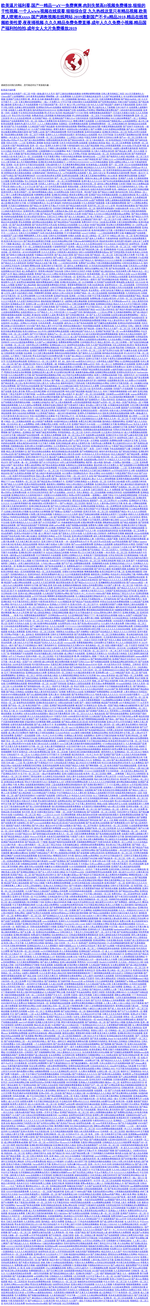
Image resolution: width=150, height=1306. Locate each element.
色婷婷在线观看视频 (13, 216)
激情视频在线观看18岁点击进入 (108, 973)
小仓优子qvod (123, 776)
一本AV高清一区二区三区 (115, 552)
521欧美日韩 (49, 1301)
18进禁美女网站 (88, 850)
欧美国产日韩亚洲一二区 (44, 279)
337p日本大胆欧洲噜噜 (63, 637)
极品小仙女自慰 (56, 607)
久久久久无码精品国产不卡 (89, 1219)
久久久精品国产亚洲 (21, 850)
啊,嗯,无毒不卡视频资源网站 (116, 1049)
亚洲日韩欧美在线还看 (39, 506)
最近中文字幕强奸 (46, 181)
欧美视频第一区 (24, 648)
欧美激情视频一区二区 (97, 274)
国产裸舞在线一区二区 (127, 831)
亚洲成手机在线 (61, 296)
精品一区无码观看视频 (24, 571)
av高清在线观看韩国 (82, 402)
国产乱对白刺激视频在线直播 (116, 181)
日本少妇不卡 (122, 107)
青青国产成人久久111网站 (46, 274)
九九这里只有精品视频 (138, 189)
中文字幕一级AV (116, 927)
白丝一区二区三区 (119, 861)
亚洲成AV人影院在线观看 (79, 683)
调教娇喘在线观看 (111, 522)
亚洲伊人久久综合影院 (69, 921)
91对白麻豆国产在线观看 (60, 757)
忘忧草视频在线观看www (21, 287)
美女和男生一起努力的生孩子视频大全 (106, 290)
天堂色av (46, 380)
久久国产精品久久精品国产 (37, 891)
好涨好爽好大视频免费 (77, 965)
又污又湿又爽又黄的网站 (107, 1096)
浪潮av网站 (19, 913)
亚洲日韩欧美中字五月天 (37, 457)
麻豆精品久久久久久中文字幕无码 (100, 167)
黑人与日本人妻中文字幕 (34, 337)
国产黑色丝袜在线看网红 (107, 318)
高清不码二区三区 (96, 206)
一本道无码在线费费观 (93, 1200)
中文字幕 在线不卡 (81, 1170)
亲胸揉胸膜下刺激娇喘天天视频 (18, 858)
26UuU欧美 (112, 176)
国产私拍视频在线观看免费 (108, 834)
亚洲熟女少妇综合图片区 (40, 208)
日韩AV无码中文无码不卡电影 (78, 271)
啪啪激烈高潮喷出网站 (98, 1246)
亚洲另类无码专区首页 (44, 339)
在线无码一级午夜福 (98, 287)
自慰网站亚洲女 (64, 801)
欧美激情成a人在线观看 (97, 165)
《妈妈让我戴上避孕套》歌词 (71, 1257)
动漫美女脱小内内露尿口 (78, 129)
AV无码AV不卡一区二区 (76, 1134)
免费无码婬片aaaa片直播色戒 (124, 1216)
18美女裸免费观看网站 (57, 1066)
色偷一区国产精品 (77, 1232)
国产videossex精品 (134, 582)
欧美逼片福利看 (8, 90)
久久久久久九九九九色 (33, 1120)
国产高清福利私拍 (12, 498)
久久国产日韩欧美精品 (42, 129)
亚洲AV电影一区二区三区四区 (39, 656)
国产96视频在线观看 (100, 662)
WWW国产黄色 (33, 326)
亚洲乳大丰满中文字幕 (55, 145)
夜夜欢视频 (73, 186)
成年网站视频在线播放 (126, 782)
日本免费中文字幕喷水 (104, 642)
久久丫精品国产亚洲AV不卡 (57, 531)
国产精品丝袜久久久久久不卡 (62, 1109)
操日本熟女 (18, 465)
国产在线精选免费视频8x (51, 924)
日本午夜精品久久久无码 (42, 369)
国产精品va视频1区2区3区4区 (74, 722)
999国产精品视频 (97, 225)
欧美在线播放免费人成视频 (63, 700)
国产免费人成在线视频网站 (69, 1241)
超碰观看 (5, 1137)
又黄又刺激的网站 (119, 984)
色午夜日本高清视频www (127, 1262)
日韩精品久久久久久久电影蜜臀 (116, 1142)
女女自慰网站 (55, 1055)
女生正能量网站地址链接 (133, 577)
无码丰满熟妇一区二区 (77, 1208)
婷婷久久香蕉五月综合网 (134, 918)
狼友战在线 (99, 713)
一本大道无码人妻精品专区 (131, 771)
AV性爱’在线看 (140, 446)
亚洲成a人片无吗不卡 (59, 604)
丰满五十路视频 (80, 1096)
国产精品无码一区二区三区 (87, 561)
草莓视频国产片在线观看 (21, 653)
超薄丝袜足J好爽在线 (13, 782)
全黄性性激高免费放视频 (21, 724)
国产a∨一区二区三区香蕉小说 (133, 137)
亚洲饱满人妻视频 (34, 143)
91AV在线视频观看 (77, 866)
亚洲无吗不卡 (58, 790)
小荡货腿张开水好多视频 (124, 230)
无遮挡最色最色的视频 (17, 1066)
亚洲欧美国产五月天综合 (45, 787)
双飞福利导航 (64, 981)
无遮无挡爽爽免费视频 (84, 834)
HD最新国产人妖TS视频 (12, 236)
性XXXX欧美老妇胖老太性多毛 (116, 763)
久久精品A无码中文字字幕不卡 (45, 754)
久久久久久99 (71, 1150)
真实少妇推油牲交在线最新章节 (77, 1180)
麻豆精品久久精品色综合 (43, 1298)
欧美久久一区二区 (64, 834)
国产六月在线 (114, 1090)
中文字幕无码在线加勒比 (127, 1069)
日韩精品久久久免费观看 (61, 1276)
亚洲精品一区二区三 (25, 675)
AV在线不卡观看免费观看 (48, 460)
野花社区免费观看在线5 (41, 1284)
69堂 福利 (132, 391)
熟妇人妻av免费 (43, 476)
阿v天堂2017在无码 (53, 113)
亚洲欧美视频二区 (130, 612)
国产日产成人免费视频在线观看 (76, 563)
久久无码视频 (38, 850)
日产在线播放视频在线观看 (103, 1058)
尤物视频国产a (121, 981)
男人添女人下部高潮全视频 (67, 1014)
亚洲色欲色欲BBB (97, 943)
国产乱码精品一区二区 (108, 809)
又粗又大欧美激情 (14, 1221)
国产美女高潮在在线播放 (39, 451)
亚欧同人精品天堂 (65, 659)
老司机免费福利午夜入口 (52, 574)
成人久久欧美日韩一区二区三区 (42, 1104)
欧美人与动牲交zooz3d (120, 1279)
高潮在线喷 (65, 694)
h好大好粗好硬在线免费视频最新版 (102, 334)
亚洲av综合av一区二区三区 (62, 948)
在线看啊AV (89, 735)
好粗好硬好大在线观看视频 (84, 102)
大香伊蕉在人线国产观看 (106, 539)
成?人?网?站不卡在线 (47, 533)
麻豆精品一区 (18, 244)
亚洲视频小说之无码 (32, 298)
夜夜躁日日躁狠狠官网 (137, 1200)
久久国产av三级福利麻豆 (46, 342)
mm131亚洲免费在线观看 (63, 419)
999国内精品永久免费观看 (66, 421)
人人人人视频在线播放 (47, 124)
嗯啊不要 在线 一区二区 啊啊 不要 (94, 937)
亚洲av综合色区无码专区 (71, 449)
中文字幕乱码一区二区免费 (19, 490)
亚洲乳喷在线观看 (70, 176)
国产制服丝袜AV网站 (77, 1008)
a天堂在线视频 (68, 1107)
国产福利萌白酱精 (44, 804)
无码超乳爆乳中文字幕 (91, 227)
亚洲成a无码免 (132, 1022)
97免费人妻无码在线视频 (40, 514)
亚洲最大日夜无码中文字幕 (47, 1022)
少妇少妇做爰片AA (130, 356)
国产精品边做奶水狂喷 (76, 206)
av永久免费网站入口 (44, 1014)
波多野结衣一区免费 (138, 244)
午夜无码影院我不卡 (17, 1301)
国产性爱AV (67, 749)
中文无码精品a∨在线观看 (116, 277)
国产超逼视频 (82, 853)
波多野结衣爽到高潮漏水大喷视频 (86, 1003)
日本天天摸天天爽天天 (47, 976)
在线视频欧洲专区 (36, 1069)
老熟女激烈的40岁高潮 (26, 443)
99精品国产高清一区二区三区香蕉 (23, 1049)
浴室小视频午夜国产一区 (116, 645)
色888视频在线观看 (91, 326)
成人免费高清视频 (72, 1279)
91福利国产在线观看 (45, 795)
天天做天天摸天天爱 (10, 864)
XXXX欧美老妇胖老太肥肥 (48, 176)
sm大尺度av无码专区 (105, 309)
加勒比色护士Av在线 (117, 804)
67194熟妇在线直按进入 (114, 744)
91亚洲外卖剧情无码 (117, 1140)
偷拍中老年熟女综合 (108, 451)
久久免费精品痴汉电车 (128, 1224)
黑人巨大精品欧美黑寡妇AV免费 (21, 1241)
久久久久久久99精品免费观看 (98, 621)
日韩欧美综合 (134, 1041)
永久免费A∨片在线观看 (135, 380)
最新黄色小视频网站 (56, 484)
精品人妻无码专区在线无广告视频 (49, 692)
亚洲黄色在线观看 (139, 1276)
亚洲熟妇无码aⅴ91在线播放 (48, 107)
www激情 (75, 733)
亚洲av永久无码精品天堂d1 (55, 886)
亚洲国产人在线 (125, 178)
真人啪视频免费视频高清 (108, 1159)
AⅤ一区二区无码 (44, 1202)
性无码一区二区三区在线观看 (103, 1047)
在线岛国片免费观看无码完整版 (26, 765)
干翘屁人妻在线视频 (57, 148)
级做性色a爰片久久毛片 (25, 124)
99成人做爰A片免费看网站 (106, 1028)
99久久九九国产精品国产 (102, 105)
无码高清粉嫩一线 (20, 1096)
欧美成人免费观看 (16, 632)
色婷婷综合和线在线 (19, 517)
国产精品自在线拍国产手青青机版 (32, 525)
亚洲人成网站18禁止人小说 (121, 162)
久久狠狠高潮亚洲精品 (69, 675)
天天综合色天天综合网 (121, 937)
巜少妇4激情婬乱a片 (66, 279)
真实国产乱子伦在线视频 (15, 126)
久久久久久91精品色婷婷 (91, 689)
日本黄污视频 (125, 184)
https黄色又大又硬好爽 (47, 1257)
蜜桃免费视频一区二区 (38, 683)
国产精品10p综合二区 (131, 99)
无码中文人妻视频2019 (74, 238)
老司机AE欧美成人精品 (46, 675)
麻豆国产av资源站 (140, 1232)
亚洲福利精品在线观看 (60, 1003)
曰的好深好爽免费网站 (64, 1227)
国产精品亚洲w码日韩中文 (44, 875)
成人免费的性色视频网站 (116, 875)
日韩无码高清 (82, 118)
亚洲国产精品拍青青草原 (12, 842)
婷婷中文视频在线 (70, 978)
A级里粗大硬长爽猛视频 (37, 959)
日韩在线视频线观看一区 (95, 1189)
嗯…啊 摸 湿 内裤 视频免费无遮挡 (43, 99)
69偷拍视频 (85, 733)
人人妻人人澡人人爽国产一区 (27, 1197)
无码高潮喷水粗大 (57, 877)
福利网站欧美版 (26, 809)
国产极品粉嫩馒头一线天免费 (85, 1063)
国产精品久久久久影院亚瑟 (13, 263)
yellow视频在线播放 (25, 817)
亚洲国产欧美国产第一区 (107, 331)
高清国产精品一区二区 (20, 875)
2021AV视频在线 (138, 869)
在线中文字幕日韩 (70, 937)
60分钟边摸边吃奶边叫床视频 (71, 1077)
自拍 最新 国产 (37, 197)
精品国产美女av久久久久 (69, 599)
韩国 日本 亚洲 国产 (126, 561)
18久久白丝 (140, 282)
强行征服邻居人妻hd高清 (110, 918)
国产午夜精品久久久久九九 (84, 1074)
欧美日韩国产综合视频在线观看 (122, 765)
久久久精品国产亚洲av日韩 (98, 984)
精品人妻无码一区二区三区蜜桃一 (113, 342)
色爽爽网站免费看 (42, 195)
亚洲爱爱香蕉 (94, 817)
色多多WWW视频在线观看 (13, 694)
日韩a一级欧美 (134, 326)
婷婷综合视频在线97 (72, 326)
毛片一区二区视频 (67, 910)
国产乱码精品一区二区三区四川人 (103, 550)
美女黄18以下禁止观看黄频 (118, 845)
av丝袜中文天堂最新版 (103, 1227)
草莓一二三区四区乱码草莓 (65, 263)
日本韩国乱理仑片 (88, 342)
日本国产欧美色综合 (41, 869)
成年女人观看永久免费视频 (16, 1077)
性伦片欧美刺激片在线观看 (135, 1251)
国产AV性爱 (83, 1197)
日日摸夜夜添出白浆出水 (75, 817)
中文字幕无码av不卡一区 (67, 416)
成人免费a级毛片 (29, 271)
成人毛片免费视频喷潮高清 (40, 1211)
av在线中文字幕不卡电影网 (28, 380)
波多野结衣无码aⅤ (61, 1284)
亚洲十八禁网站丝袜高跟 (105, 375)
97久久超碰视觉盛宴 (104, 981)
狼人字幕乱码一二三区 (100, 216)
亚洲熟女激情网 (52, 1011)
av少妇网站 (123, 500)
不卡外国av (84, 864)
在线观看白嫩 (60, 965)
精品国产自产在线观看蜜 (107, 1235)
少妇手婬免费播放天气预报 (26, 965)
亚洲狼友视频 (80, 1265)
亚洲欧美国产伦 (63, 1088)
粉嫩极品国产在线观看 (135, 233)
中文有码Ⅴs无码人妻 (71, 719)
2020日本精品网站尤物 (61, 241)
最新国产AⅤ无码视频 (131, 408)
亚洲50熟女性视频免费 (82, 536)
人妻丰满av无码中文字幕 (111, 503)
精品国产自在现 (46, 1060)
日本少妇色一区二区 (92, 670)
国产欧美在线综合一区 (95, 170)
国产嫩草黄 (43, 1260)
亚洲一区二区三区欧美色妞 (56, 667)
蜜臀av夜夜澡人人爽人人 (91, 1183)
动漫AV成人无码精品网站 (121, 410)
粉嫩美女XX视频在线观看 (56, 866)
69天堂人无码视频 (101, 487)
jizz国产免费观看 (96, 200)
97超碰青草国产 (60, 247)
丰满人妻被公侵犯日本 (131, 536)
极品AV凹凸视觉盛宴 (28, 1060)
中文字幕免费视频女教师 (23, 905)
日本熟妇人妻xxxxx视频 (131, 550)
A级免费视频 (41, 1265)
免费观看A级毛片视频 (24, 1265)
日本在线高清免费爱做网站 (16, 626)
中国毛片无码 (60, 716)
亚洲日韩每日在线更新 (72, 577)
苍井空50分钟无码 (45, 178)
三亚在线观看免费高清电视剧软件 (66, 784)
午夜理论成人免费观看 (101, 443)
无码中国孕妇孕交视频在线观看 (78, 1243)
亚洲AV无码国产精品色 (77, 290)
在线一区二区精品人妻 (85, 1235)
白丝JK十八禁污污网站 (96, 916)
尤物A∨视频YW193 (25, 918)
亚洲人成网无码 (88, 708)
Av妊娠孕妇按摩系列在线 (71, 905)
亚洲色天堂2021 (61, 588)
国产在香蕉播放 (137, 943)
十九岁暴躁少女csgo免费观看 (53, 1008)
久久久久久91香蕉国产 (93, 1230)
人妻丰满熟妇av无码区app (128, 167)
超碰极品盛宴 (31, 249)
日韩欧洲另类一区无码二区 (133, 1088)
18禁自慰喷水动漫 (139, 200)
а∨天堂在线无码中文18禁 (123, 470)
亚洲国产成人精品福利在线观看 (125, 866)
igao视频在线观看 (80, 287)
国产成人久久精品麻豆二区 (76, 216)
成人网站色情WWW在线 (19, 744)
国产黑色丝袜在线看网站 (117, 713)
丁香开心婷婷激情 (129, 257)
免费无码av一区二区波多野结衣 (126, 894)
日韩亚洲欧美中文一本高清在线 (31, 880)
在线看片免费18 (21, 831)
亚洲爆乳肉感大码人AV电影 (14, 528)
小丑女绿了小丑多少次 (121, 547)
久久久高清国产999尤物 (86, 858)
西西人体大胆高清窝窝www (86, 1131)
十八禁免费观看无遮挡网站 (132, 957)
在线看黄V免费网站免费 (111, 440)
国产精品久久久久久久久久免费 (113, 580)
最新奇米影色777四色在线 (73, 383)
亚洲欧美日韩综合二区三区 (114, 132)
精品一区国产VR (24, 662)
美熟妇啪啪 (30, 320)
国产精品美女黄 (132, 1183)
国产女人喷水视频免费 (61, 402)
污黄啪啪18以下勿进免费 (53, 520)
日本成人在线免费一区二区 (64, 438)
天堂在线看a (65, 1074)
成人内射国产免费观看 (42, 421)
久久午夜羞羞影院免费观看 (77, 574)
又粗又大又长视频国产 (29, 233)
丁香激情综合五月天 (73, 987)
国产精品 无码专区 (81, 446)
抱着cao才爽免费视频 (138, 981)
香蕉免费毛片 (90, 987)
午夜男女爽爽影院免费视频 (57, 883)
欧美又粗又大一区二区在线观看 (27, 156)
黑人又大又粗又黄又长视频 (90, 552)
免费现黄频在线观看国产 (100, 113)
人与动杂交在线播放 (69, 320)
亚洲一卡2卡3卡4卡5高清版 (87, 457)
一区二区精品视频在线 (11, 861)
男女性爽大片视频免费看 (102, 998)
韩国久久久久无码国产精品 (83, 1088)
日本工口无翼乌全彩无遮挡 (44, 479)
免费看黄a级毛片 (74, 566)
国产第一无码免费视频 (136, 320)
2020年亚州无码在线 (21, 664)
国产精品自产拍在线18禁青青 (85, 602)
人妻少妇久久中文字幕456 (94, 1036)
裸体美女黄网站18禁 (78, 195)
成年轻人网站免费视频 (107, 184)
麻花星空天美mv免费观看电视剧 (68, 1189)
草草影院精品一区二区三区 (70, 432)
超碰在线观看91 (82, 1175)
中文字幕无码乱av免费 (127, 716)
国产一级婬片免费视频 (90, 703)
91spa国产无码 (75, 312)
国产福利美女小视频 (116, 1022)
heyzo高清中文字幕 (41, 1164)
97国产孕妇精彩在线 (19, 145)
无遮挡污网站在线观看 (91, 1142)
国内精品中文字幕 (75, 621)
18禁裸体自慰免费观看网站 (92, 845)
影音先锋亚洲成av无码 (133, 749)
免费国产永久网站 (87, 263)
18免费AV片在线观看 (41, 998)
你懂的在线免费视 (77, 610)
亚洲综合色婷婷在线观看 (129, 323)
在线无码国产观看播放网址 (87, 1251)
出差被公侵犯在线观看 (24, 107)
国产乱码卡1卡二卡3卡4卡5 (82, 593)
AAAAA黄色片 (78, 358)
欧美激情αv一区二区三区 (77, 1167)
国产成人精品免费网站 (34, 140)
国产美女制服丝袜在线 (108, 279)
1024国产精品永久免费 (72, 197)
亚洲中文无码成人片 (135, 367)
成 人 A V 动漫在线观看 (116, 951)
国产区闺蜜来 (7, 967)
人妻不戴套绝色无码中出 (108, 1088)
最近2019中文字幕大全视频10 (58, 825)
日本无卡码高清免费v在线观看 (73, 143)
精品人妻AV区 (52, 1069)
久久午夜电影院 (11, 809)
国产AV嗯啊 (96, 129)
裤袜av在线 (102, 804)
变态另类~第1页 (29, 812)
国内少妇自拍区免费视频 (23, 413)
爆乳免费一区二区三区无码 (24, 1200)
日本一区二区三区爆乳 (18, 334)
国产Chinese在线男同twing (95, 577)
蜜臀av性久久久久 (81, 1101)
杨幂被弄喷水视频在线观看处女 (129, 1227)
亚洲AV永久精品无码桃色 (130, 334)
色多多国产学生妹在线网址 (78, 992)
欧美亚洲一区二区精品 (78, 989)
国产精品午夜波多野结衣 (41, 629)
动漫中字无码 (27, 419)
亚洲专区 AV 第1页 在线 (19, 1268)
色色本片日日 (22, 1183)
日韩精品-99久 (108, 1069)
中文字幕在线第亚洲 (63, 656)
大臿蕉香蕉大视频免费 (64, 1292)
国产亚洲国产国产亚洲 (110, 754)
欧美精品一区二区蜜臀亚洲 (108, 506)
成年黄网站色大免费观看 (119, 1232)
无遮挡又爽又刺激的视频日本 (63, 664)
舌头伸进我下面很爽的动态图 (127, 135)
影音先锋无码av (45, 855)
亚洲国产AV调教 (26, 189)
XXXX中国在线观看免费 (17, 1191)
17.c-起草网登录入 (50, 449)
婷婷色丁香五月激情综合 (130, 1028)
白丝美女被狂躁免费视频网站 (124, 315)
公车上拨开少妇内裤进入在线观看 (98, 976)
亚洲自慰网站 (99, 940)
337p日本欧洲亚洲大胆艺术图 (86, 629)
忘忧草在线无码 (113, 1205)
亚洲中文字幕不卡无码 (96, 358)
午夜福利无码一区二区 (85, 208)
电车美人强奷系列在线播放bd (29, 992)
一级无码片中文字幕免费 (68, 479)
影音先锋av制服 (120, 266)
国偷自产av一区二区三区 (58, 334)
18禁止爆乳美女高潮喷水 (126, 724)
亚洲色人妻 (31, 304)
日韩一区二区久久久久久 (82, 713)
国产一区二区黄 (116, 165)
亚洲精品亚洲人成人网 (42, 372)
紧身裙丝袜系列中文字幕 (48, 798)
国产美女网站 (7, 771)
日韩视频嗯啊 (128, 337)
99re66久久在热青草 (108, 962)
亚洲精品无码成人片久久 (121, 563)
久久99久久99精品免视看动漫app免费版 (112, 214)
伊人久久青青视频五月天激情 (117, 197)
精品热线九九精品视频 (132, 1180)
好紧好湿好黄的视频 (78, 913)
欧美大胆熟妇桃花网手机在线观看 (55, 779)
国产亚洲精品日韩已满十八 (13, 440)
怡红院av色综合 (36, 1028)
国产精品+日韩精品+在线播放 (19, 692)
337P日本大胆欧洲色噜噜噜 (133, 211)
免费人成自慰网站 (33, 465)
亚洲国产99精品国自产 (39, 853)
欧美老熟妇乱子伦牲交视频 (121, 140)
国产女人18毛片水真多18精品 (51, 872)
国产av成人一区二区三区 (19, 1232)
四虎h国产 (83, 943)
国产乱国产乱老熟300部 (70, 249)
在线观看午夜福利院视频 (98, 866)
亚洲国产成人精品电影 (25, 285)
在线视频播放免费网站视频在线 (44, 348)
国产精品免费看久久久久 (57, 337)
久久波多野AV (10, 839)
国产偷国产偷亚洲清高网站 (44, 432)
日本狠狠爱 (65, 754)
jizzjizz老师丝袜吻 (109, 1077)
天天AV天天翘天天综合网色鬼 (58, 580)
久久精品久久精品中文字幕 (30, 839)
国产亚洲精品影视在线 (40, 1000)
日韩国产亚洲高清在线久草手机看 (120, 591)
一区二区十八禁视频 (32, 954)
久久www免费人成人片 (35, 1279)
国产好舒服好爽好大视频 (132, 1159)
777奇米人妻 (102, 656)
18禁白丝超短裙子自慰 (68, 703)
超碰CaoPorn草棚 (57, 525)
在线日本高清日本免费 (100, 189)
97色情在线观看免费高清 (94, 566)
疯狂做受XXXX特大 (104, 902)
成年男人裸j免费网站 (53, 238)
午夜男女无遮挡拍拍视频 (89, 957)
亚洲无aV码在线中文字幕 (25, 533)
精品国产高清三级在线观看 (16, 883)
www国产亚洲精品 (57, 861)
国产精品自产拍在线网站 (51, 214)
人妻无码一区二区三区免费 (132, 809)
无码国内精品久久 (18, 574)
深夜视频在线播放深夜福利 (121, 656)
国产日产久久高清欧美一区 (130, 1011)
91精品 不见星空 (86, 978)
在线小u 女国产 (125, 615)
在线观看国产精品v (118, 511)
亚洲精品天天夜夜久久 (96, 653)
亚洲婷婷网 (135, 776)
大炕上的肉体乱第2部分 (123, 345)
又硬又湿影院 (97, 490)
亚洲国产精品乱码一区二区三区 (74, 1112)
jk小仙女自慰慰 (121, 1038)
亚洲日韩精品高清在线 (51, 1205)
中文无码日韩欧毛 (38, 1096)
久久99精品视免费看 (100, 667)
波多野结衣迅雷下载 (54, 1038)
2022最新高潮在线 (127, 195)
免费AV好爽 (125, 921)
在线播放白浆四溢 (96, 143)
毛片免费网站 (20, 1295)
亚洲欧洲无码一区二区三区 (91, 558)
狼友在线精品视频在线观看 (18, 596)
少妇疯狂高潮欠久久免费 (41, 588)
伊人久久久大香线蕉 (137, 511)
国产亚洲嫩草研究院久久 (23, 804)
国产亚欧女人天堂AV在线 (70, 533)
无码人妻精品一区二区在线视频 (90, 492)
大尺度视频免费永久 (36, 203)
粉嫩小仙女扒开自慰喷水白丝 (80, 902)
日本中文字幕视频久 (74, 790)
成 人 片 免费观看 (112, 490)
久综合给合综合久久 (99, 1066)
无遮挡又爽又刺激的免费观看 (132, 539)
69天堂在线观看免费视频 (31, 399)
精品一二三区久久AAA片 (48, 815)
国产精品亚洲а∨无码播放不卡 (51, 481)
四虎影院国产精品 (86, 309)
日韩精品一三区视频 (25, 1126)
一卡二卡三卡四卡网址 (18, 629)
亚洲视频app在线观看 (138, 1134)
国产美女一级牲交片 (56, 1041)
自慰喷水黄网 (26, 1101)
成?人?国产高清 (97, 697)
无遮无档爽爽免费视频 (109, 99)
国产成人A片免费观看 (136, 129)
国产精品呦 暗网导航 (130, 490)
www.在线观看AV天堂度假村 (39, 1175)
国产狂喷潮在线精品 (107, 102)
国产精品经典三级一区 (92, 249)
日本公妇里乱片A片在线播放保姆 (115, 1063)
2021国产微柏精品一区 (66, 1219)
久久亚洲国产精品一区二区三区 (79, 1118)
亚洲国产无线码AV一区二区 (133, 1213)
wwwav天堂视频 (127, 520)
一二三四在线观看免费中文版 (110, 233)
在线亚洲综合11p (28, 312)
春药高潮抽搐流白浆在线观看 (65, 451)
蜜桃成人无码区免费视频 (53, 954)
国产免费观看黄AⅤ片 (120, 823)
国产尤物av (47, 539)
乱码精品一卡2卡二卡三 (51, 1049)
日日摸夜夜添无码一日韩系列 (20, 1052)
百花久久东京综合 (66, 858)
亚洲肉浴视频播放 (90, 1224)
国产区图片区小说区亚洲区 (20, 1017)
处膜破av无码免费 (59, 891)
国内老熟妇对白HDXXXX (44, 110)
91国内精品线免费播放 (49, 618)
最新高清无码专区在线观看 (59, 487)
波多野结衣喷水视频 (96, 367)
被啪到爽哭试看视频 (127, 176)
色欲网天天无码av (126, 768)
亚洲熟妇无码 (131, 954)
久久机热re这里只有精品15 (64, 1148)
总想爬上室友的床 (114, 730)
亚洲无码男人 (7, 192)
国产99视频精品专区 (89, 451)
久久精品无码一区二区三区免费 (21, 547)
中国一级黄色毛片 (126, 375)
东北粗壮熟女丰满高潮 (105, 484)
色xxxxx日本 (77, 981)
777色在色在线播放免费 (88, 1221)
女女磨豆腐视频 (117, 965)
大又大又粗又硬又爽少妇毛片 (29, 260)
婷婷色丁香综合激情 (32, 776)
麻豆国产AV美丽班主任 (86, 705)
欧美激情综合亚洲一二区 (53, 318)
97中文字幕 (66, 102)
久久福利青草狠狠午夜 (20, 503)
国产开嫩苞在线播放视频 (105, 323)
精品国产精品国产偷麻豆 (34, 487)
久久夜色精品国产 (58, 1295)
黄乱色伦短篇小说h (41, 648)
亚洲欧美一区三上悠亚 (121, 842)
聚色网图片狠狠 (61, 1126)
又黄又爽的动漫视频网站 (30, 102)
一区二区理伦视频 (42, 419)
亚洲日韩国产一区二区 (114, 883)
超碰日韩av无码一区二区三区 (55, 1006)
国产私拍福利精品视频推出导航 (46, 375)
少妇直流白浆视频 (107, 222)
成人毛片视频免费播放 (26, 162)
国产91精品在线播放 (75, 877)
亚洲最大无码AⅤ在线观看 (121, 287)
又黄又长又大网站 (55, 216)
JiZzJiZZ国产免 (111, 689)
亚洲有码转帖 (12, 1129)
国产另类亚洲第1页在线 (121, 252)
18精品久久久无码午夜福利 (70, 328)
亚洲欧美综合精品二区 (70, 282)
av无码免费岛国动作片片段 (126, 159)
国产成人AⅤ (41, 186)
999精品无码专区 (114, 492)
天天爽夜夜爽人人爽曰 (11, 886)
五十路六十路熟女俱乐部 (102, 151)
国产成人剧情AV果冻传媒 (111, 1221)
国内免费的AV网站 (25, 1071)
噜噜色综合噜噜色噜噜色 (66, 353)
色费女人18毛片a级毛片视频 (27, 967)
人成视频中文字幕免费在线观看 (71, 741)
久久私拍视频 (16, 686)
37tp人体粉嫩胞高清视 (55, 1268)
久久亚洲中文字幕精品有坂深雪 (86, 96)
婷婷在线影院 (72, 954)
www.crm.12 (128, 877)
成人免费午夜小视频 (90, 618)
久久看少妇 (13, 689)
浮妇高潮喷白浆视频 (13, 135)
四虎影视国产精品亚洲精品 (33, 1230)
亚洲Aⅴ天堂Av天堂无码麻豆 (119, 722)
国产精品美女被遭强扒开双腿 (36, 241)
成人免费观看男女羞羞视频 (20, 787)
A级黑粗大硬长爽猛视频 (75, 301)
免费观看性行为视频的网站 (87, 1055)
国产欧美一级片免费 (126, 1197)
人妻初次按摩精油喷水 (125, 1019)
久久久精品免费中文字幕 (19, 375)
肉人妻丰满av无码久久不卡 (123, 667)
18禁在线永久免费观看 (56, 989)
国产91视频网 (7, 1202)
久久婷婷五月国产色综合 (68, 689)
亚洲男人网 (98, 1115)
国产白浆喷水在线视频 (79, 1213)
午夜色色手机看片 (119, 864)
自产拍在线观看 (24, 279)
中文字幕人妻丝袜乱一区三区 (97, 894)
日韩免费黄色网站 (68, 1069)
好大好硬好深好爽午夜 (64, 372)
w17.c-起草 (110, 206)
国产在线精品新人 (123, 1150)
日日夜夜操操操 (131, 555)
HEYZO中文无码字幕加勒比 (43, 659)
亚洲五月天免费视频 (63, 629)
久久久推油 (83, 225)
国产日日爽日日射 (54, 1271)
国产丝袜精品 (50, 981)
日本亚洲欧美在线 (114, 940)
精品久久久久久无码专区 (125, 632)
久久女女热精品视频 (51, 454)
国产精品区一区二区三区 (101, 255)
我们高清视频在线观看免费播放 (66, 806)
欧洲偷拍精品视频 (62, 115)
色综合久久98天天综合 (81, 795)
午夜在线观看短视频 (10, 1047)
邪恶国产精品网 (24, 989)
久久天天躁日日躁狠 (94, 686)
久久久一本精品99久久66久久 (131, 910)
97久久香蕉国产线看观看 (93, 203)
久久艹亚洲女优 (17, 1186)
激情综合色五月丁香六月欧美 (17, 998)
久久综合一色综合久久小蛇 (130, 962)
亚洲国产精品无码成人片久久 (78, 760)
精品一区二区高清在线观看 (49, 571)
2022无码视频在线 (70, 1303)
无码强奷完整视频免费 (123, 115)
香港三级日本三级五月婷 (38, 277)
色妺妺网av (6, 214)
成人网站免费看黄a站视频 (16, 1142)
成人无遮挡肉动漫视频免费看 (123, 1246)
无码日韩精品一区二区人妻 (65, 539)
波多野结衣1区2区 (46, 1251)
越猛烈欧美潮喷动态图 (77, 1041)
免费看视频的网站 (84, 642)
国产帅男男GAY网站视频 (12, 1038)
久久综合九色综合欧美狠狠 (133, 754)
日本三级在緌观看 (24, 1044)
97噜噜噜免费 (76, 1006)
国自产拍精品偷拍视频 (89, 514)
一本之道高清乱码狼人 (36, 1041)
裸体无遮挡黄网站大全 (114, 880)
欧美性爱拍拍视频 (97, 722)
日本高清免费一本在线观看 (50, 323)
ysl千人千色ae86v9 (16, 656)
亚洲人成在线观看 (68, 962)
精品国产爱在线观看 (118, 1268)
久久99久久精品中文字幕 (123, 1170)
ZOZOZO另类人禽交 (61, 869)
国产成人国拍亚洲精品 (40, 612)
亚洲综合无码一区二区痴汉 (59, 673)
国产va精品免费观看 (127, 1077)
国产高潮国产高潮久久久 (97, 711)
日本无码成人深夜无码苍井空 (103, 1175)
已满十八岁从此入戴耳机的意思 (81, 1159)
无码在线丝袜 (52, 1230)
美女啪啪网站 (60, 724)
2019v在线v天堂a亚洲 (131, 145)
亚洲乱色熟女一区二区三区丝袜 (40, 632)
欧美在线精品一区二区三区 (97, 547)
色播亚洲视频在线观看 (111, 126)
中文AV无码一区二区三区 (115, 1282)
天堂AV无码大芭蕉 (27, 1118)
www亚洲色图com (22, 1099)
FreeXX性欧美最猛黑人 (29, 1194)
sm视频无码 (45, 438)
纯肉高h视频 (129, 730)
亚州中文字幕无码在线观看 (31, 165)
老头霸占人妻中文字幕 (96, 405)
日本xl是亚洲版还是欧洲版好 (90, 880)
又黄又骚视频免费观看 (115, 203)
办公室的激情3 (127, 905)
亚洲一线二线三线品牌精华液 (29, 727)
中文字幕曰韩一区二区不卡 (72, 348)
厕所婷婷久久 (107, 752)
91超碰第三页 (22, 823)
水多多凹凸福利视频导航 (57, 836)
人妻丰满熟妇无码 (24, 170)
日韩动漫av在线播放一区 (47, 268)
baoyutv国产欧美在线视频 (28, 1205)
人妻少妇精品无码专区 (101, 148)
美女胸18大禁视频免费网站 (118, 225)
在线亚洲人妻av (88, 479)
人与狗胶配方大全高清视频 (80, 1028)
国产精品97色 (58, 1153)
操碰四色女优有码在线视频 (89, 1282)
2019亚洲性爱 (116, 692)
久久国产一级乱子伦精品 (80, 1301)
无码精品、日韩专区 (131, 664)
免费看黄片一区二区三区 (69, 640)
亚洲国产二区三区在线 (70, 888)
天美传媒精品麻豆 (70, 845)
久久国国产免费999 (132, 1137)
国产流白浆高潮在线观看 (64, 1044)
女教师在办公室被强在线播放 (79, 465)
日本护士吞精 (25, 1088)
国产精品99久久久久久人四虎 (50, 1118)
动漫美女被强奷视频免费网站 (66, 227)
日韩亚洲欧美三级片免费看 (109, 987)
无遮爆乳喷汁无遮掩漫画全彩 (69, 408)
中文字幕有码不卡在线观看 (48, 555)
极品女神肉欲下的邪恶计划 (23, 1123)
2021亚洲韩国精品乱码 (31, 1047)
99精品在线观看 (140, 476)
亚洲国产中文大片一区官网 (57, 995)
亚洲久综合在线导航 (136, 1044)
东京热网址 (17, 713)
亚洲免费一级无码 (130, 566)
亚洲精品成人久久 (58, 345)
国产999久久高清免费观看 (108, 211)
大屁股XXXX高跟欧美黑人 (55, 495)
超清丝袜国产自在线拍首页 (131, 318)
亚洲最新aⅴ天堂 (17, 304)
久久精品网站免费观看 (97, 1295)
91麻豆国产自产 (23, 1298)
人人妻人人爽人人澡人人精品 (116, 1003)
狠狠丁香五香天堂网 (44, 410)
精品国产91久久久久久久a (56, 1249)
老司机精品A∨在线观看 (86, 135)
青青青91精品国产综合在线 (50, 271)
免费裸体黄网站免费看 (68, 342)
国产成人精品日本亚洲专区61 (34, 1287)
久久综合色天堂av (62, 304)
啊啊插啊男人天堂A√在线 (35, 236)
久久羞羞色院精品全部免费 (18, 1273)
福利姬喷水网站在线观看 (32, 1238)
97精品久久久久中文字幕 (118, 460)
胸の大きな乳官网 (20, 612)
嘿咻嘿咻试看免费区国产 (107, 110)
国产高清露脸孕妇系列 (84, 634)
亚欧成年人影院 (93, 1077)
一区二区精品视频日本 (116, 124)
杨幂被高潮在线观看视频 (86, 918)
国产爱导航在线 (139, 547)
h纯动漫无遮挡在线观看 (131, 110)
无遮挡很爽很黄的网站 (99, 118)
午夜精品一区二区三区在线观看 (58, 1238)
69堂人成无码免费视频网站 (72, 462)
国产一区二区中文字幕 (105, 932)
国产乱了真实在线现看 (92, 787)
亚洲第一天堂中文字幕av (47, 1112)
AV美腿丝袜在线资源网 (118, 405)
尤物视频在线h (17, 446)
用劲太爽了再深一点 (17, 790)
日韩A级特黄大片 (53, 165)
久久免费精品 (137, 763)
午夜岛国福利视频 (55, 350)
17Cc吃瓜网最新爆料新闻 (117, 943)
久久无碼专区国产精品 (117, 596)
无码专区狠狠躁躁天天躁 (126, 976)
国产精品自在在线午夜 (80, 230)
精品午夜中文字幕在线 (60, 1260)
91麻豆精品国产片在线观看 (102, 727)
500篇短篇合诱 (121, 208)
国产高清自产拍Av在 (65, 1123)
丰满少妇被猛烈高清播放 (29, 708)
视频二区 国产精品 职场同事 (105, 681)
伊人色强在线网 (136, 864)
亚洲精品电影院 (47, 1219)
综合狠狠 (28, 353)
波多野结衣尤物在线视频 (52, 967)
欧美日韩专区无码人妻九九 (36, 383)
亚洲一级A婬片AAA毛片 (124, 872)
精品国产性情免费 (109, 703)
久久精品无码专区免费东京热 (43, 1077)
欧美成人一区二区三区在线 (20, 910)
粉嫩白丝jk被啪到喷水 (129, 705)
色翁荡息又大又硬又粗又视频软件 (95, 470)
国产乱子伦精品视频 (127, 1123)
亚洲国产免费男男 (38, 350)
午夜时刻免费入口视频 (40, 1183)
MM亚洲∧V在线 (126, 820)
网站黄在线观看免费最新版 (113, 907)
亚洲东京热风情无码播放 (75, 929)
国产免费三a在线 (36, 132)
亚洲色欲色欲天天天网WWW (71, 645)
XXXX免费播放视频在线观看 (109, 1129)
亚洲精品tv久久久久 (25, 929)
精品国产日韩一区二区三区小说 (75, 389)
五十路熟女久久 (39, 148)
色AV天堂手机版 (105, 135)
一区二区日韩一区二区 (11, 167)
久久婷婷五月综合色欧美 (53, 776)
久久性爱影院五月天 (62, 446)
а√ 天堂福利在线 (108, 599)
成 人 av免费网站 (26, 424)
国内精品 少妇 (51, 943)
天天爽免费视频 (68, 815)
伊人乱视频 (50, 528)
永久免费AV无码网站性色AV (75, 473)
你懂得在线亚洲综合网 (78, 1066)
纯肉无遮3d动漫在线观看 (81, 1090)
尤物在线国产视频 (105, 1150)
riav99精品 (63, 1115)
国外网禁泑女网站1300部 (30, 1006)
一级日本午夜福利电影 (66, 413)
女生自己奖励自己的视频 (57, 552)
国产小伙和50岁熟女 (19, 350)
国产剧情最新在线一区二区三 (37, 686)
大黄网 (92, 1096)
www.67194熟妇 (89, 233)
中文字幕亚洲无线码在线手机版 (56, 1140)
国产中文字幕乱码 (38, 334)
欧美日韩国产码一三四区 (37, 705)
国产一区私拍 (141, 1036)
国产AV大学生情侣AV (49, 462)
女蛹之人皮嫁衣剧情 (82, 1120)
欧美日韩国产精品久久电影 (72, 765)
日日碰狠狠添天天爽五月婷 (134, 260)
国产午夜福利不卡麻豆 (74, 405)
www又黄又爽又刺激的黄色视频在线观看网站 (81, 744)
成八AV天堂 (13, 1101)
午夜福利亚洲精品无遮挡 (126, 946)
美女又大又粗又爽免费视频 (72, 378)
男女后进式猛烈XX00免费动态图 (47, 356)
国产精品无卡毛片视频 (76, 520)
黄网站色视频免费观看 (45, 741)
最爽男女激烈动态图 (41, 1232)
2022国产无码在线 (58, 683)
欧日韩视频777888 (35, 902)
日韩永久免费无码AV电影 (132, 1235)
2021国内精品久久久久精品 (98, 1093)
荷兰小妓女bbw (61, 1213)
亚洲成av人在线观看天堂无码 (100, 793)
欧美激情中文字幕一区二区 (31, 746)
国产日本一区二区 (37, 1142)
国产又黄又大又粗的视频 (86, 1292)
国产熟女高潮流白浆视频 (53, 465)
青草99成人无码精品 (117, 1041)
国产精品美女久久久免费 (108, 408)
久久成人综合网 (56, 984)
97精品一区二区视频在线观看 (17, 421)
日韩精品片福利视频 (133, 973)
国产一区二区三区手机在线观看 (69, 178)
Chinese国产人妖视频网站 (12, 96)
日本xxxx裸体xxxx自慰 (100, 864)
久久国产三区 (18, 1115)
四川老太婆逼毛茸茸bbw (35, 216)
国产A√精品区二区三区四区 (72, 503)
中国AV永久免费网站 (84, 1262)
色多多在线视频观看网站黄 (80, 724)
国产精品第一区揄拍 (93, 328)
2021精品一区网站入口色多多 (23, 323)
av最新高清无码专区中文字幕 (47, 577)
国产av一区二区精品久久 (31, 429)
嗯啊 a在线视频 (53, 722)
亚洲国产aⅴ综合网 (66, 1104)
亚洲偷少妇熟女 (110, 178)
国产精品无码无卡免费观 (122, 678)
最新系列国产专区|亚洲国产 (21, 719)
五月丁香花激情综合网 (14, 806)
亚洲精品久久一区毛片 (81, 869)
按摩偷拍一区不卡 (21, 197)
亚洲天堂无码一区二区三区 (95, 511)
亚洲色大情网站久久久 (72, 555)
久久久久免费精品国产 (127, 828)
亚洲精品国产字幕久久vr (63, 118)
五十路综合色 (83, 189)
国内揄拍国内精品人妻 (59, 959)
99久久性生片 (62, 1301)
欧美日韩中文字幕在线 (103, 1301)
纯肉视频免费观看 (116, 293)
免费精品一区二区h (101, 760)
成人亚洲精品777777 (108, 1292)
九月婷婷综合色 (132, 293)
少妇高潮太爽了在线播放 (72, 547)
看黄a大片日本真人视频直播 (97, 1216)
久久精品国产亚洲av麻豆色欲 (102, 716)
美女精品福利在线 (134, 634)
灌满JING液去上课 (93, 178)
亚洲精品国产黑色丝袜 (87, 820)
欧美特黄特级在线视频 (66, 126)
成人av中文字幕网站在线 (23, 460)
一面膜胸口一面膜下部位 (102, 495)
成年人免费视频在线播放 (101, 1112)
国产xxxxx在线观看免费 (82, 544)
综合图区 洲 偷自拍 (31, 315)
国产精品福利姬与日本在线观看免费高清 (113, 476)
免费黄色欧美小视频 (34, 1038)
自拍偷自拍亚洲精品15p (123, 1164)
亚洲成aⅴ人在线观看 (103, 544)
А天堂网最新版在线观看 (44, 1088)
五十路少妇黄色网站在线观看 (43, 623)
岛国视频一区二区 (49, 1194)
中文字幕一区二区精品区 (78, 148)
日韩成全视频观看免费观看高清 (83, 935)
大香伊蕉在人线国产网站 (107, 361)
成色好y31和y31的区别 (62, 293)
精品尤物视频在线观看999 (132, 1085)
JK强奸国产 (52, 910)
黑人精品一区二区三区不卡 (119, 970)
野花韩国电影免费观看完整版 (93, 320)
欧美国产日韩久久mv (80, 662)
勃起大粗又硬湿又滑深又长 (106, 779)
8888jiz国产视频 (103, 593)
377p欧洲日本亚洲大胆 (38, 907)
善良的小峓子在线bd (47, 544)
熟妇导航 (120, 348)
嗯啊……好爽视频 (115, 774)
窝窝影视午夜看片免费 (86, 1033)
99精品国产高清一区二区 (126, 673)
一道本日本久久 (114, 566)
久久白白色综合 (62, 733)
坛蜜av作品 (55, 383)
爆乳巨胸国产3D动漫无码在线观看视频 (19, 855)
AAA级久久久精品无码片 (34, 167)
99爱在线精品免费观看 (114, 1115)
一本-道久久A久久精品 (129, 1148)
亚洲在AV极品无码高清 (55, 902)
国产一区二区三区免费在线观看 (101, 588)
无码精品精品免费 (58, 1186)
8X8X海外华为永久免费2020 (14, 1003)
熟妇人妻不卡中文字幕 (51, 326)
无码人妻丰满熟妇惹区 (105, 978)
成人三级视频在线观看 (105, 1118)
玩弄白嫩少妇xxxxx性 (78, 1079)
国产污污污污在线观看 (53, 1150)
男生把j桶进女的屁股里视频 (25, 1093)
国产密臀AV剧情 (27, 1137)
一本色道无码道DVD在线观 (13, 716)
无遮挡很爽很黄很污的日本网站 (105, 1167)
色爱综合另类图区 (55, 760)
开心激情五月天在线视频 (116, 839)
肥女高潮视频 (25, 222)
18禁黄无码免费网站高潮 (76, 782)
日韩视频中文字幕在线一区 (63, 277)
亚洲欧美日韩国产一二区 (87, 1273)
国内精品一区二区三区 (87, 99)
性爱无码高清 (104, 842)
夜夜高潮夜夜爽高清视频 (97, 1249)
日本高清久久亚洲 (72, 214)
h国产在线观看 (56, 768)
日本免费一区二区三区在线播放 (51, 137)
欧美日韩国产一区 (22, 192)
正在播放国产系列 (89, 219)
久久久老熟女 (121, 326)
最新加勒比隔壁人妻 (52, 399)
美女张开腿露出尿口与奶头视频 (48, 653)
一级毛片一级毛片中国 (96, 378)
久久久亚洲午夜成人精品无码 (52, 973)
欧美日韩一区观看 (124, 1101)
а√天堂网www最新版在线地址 (39, 1292)
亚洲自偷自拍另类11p (101, 446)
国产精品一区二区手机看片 (85, 825)
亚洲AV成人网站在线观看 (30, 593)
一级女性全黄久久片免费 (105, 959)
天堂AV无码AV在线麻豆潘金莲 (108, 1137)
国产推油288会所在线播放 (102, 1290)
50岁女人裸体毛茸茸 (82, 1017)
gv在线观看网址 (130, 121)
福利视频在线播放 (101, 886)
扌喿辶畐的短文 (26, 634)
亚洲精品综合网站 (99, 733)
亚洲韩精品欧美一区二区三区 (118, 853)
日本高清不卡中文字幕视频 (62, 561)
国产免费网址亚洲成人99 (125, 1112)
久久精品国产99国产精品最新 (41, 126)
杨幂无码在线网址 (129, 1090)
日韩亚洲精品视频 (60, 612)
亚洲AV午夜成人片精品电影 (19, 1164)
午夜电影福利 (73, 145)
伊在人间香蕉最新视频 (110, 145)
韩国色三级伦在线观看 (133, 604)
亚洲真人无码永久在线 (119, 274)
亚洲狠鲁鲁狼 (110, 249)
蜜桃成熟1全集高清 (125, 282)
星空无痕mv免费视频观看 (103, 683)
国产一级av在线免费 (22, 148)
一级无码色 (103, 410)
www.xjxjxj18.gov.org (13, 888)
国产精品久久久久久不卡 (128, 588)
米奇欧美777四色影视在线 (95, 555)
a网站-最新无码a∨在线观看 (31, 866)
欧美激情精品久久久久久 (53, 681)
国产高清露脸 (27, 1036)
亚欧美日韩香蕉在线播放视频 (115, 413)
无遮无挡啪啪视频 (36, 528)
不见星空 (133, 645)
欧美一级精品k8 (119, 189)
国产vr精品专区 (118, 1265)
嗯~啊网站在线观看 (42, 1107)
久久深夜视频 (40, 910)
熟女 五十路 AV (11, 711)
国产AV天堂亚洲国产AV (49, 522)
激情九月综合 (114, 577)
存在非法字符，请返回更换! (25, 151)
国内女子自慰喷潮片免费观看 (47, 828)
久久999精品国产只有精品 (44, 793)
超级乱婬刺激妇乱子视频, (23, 1109)
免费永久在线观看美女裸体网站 (92, 339)
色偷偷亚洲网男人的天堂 (27, 779)
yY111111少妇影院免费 (94, 771)
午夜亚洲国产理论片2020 (126, 473)
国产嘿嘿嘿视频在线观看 (92, 719)
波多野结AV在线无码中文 (132, 1082)
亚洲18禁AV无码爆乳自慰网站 (38, 446)
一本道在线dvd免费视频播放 (34, 1216)
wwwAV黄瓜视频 (138, 274)
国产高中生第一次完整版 (87, 440)
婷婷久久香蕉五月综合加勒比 (60, 1019)
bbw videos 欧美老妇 (106, 675)
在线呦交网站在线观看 (105, 372)
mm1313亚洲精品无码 (79, 727)
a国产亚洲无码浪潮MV (24, 795)
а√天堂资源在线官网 (65, 1251)
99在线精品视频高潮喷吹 (39, 790)
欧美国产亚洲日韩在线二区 (129, 735)
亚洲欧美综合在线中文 (46, 703)
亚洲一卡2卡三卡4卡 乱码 (99, 1164)
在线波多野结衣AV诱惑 (124, 544)
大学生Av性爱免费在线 (35, 1161)
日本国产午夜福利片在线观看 (91, 1205)
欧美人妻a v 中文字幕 (14, 943)
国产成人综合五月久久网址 (70, 509)
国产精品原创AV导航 (61, 476)
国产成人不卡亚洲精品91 (25, 645)
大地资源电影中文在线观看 (37, 1178)
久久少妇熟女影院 (109, 1055)
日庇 (139, 1202)
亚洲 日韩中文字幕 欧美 (52, 541)
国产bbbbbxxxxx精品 (63, 940)
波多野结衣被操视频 (25, 282)
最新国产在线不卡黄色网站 (18, 825)
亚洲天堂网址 (137, 181)
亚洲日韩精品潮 (63, 443)
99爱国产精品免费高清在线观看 (95, 369)
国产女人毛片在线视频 (99, 315)
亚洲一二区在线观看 (46, 1241)
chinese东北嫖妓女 (46, 498)
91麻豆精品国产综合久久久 (82, 331)
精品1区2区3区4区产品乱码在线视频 (68, 823)
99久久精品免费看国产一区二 (124, 118)
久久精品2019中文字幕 (90, 1014)
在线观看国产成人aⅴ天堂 (114, 1219)
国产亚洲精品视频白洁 (26, 872)
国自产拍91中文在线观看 (44, 689)
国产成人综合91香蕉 (63, 255)
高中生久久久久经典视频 (21, 604)
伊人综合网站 (123, 1243)
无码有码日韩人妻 (94, 836)
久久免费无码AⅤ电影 (34, 943)
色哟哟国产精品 (63, 528)
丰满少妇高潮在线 (95, 285)
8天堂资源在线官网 (55, 391)
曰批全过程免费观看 (47, 468)
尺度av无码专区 (108, 399)
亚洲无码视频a (17, 181)
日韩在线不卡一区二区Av (18, 754)
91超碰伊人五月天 (59, 648)
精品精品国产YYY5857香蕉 (75, 113)
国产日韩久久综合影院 (47, 1085)
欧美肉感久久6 (78, 334)
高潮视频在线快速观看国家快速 (97, 429)
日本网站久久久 (140, 563)
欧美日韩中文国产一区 (52, 298)
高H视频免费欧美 (105, 498)
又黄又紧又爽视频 (139, 328)
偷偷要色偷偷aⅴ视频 (84, 372)
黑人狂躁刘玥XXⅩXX (122, 443)
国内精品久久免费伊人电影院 (58, 1120)
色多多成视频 (46, 965)
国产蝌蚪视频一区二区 (96, 765)
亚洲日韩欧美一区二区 (54, 1134)
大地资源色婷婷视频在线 (131, 1145)
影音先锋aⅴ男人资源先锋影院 (88, 637)
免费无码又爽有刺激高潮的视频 (15, 1090)
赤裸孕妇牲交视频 (115, 533)
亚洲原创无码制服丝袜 (33, 1246)
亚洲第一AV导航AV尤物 (80, 296)
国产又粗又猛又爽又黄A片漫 (78, 607)
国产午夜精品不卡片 (43, 763)
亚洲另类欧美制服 (108, 1011)
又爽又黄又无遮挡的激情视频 (39, 1213)
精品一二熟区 (73, 850)
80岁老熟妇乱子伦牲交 (128, 1047)
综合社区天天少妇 (51, 651)
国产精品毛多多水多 (17, 200)
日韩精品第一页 (132, 348)
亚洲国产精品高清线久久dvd (103, 1197)
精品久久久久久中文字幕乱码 (126, 304)
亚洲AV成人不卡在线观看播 (25, 105)
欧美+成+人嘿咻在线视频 (134, 503)
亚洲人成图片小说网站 (66, 159)
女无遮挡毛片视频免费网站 (94, 806)
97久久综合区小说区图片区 (115, 244)
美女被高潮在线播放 (125, 206)
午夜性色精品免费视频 (71, 156)
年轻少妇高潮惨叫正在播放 (42, 416)
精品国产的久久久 (93, 391)
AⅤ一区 (125, 1238)
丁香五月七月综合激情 (83, 932)
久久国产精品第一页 (36, 550)
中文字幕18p (39, 1017)
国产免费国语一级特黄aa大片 (128, 902)
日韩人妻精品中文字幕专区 (38, 244)
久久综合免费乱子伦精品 (118, 339)
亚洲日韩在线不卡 (115, 954)
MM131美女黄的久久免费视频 (80, 484)
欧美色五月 (90, 970)
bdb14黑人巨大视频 (116, 806)
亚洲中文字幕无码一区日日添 (112, 648)
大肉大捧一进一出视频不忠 (51, 697)
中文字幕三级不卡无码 (70, 1224)
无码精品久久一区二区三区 (64, 1282)
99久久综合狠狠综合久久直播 (89, 419)
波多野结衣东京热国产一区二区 (15, 94)
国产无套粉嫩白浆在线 (117, 307)
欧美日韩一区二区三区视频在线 (115, 457)
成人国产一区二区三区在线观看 (90, 394)
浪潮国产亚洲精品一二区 (41, 517)
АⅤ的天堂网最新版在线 (60, 287)
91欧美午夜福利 (30, 468)
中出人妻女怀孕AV (116, 320)
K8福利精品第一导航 (110, 257)
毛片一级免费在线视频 (31, 987)
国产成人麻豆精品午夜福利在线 (130, 484)
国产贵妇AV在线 (81, 255)
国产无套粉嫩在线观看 (22, 1276)
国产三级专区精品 (9, 621)
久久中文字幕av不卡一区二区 (99, 1276)
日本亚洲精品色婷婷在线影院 (51, 1167)
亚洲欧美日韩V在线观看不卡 (32, 552)
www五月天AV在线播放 (73, 828)
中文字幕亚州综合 (60, 1202)
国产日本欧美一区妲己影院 (61, 1235)
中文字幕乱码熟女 (35, 981)
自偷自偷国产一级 (18, 907)
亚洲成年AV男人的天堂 (105, 776)
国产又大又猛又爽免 (121, 216)
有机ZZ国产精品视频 (74, 391)
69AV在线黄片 (107, 473)
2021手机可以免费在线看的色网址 (77, 375)
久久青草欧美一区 (60, 1232)
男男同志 (81, 962)
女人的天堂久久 (131, 1221)
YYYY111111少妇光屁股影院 (78, 626)
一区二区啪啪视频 (68, 99)
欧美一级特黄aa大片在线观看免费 (19, 555)
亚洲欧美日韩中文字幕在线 (133, 525)
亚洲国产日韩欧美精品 (76, 481)
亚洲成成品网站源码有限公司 (123, 662)
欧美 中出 (18, 615)
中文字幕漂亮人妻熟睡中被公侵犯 (103, 520)
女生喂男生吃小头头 (67, 623)
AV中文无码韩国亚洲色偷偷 (95, 798)
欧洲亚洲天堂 (122, 1118)
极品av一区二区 (112, 1082)
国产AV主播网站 (84, 910)
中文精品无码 (65, 1101)
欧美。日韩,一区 (38, 730)
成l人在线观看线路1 (17, 902)
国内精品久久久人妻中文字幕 (25, 214)
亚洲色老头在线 (128, 948)
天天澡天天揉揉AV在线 (123, 113)
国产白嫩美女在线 (128, 350)
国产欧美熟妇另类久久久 (82, 694)
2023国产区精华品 (122, 1276)
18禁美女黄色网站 (69, 651)
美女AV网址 (94, 473)
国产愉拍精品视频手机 (101, 659)
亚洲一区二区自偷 (59, 752)
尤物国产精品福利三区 (124, 498)
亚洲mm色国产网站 (111, 1194)
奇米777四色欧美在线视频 (78, 151)
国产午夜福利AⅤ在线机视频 (80, 569)
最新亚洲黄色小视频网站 (12, 877)
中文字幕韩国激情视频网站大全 (28, 427)
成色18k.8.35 (70, 323)
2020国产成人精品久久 (28, 1008)
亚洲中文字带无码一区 (22, 896)
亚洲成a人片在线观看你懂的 (91, 1082)
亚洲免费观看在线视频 (130, 815)
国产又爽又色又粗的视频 (66, 899)
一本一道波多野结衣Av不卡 (76, 541)
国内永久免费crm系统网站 (87, 855)
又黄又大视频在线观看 (103, 995)
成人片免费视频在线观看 (135, 432)
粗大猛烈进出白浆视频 (106, 615)
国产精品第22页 (32, 842)
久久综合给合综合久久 (115, 558)
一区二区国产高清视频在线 (73, 812)
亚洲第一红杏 (12, 165)
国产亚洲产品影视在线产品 (27, 768)
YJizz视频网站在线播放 (111, 700)
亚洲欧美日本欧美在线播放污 (51, 162)
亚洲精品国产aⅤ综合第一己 (91, 951)
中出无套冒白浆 (42, 1131)
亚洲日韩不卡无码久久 (67, 1290)
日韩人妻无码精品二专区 (112, 94)
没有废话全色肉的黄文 (61, 500)
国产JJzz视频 (108, 946)
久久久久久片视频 (103, 1284)
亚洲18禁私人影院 (137, 596)
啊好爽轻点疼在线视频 (45, 1036)
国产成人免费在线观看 (82, 779)
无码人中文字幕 (54, 167)
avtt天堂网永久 (30, 888)
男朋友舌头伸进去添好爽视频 (17, 372)
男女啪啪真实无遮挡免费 (117, 173)
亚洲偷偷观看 (126, 1096)
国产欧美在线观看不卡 (55, 566)
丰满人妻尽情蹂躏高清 (54, 746)
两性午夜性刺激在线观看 (72, 1022)
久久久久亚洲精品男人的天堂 (64, 1071)
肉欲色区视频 (22, 1145)
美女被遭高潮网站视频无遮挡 (14, 132)
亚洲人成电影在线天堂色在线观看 (114, 935)
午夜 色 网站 (18, 784)
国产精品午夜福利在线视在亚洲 (130, 309)
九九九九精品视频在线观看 (101, 896)
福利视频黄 (106, 618)
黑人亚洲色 (28, 763)
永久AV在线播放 (72, 1156)
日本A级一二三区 (14, 763)
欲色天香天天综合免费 (14, 1303)
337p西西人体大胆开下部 (75, 1161)
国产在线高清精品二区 (14, 1041)
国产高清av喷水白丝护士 (88, 623)
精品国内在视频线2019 (79, 1254)
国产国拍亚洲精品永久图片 (62, 1273)
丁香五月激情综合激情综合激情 (132, 989)
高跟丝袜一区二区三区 (14, 1153)
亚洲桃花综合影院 (88, 410)
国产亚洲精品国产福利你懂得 (27, 454)
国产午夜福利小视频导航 (80, 886)
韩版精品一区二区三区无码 (132, 279)
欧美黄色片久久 (65, 121)
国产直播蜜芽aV (92, 399)
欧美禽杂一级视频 (46, 1200)
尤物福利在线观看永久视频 (34, 970)
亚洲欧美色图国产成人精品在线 (33, 1055)
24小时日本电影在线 (80, 883)
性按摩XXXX (116, 1249)
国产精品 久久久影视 (13, 484)
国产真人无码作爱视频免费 (38, 806)
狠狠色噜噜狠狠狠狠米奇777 (80, 973)
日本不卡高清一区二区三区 (31, 621)
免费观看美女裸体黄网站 (70, 976)
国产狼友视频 (74, 708)
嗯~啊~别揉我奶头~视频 (85, 656)
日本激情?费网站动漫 (30, 266)
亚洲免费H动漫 (19, 492)
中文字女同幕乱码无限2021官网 (45, 219)
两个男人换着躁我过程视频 (63, 853)
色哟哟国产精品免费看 (111, 877)
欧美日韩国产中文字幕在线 (96, 509)
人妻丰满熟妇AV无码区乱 (135, 692)
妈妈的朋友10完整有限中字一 (45, 503)
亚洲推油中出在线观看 (33, 894)
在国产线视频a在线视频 (76, 525)
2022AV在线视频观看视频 (136, 165)
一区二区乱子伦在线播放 (100, 115)
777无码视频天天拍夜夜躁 (102, 1153)
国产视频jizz (56, 511)
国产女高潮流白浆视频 (20, 473)
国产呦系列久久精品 (115, 156)
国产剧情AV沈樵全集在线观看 (20, 255)
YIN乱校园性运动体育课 (44, 408)
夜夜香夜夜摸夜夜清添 (49, 670)
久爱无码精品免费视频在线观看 (41, 440)
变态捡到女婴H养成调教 (76, 967)
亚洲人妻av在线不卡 (65, 394)
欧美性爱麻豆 (95, 1049)
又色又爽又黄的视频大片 (21, 749)
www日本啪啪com (102, 1156)
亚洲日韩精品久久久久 (71, 670)
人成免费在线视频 (127, 795)
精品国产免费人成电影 (72, 167)
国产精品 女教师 (19, 1069)
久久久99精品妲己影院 (68, 386)
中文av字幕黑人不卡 (103, 1172)
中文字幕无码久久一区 (96, 307)
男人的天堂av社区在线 (100, 541)
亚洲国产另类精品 (60, 1000)
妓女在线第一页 (93, 877)
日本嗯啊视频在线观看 (16, 683)
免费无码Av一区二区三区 (133, 967)
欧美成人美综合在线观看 (25, 544)
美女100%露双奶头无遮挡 (72, 730)
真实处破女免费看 (16, 1213)
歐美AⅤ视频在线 (42, 700)
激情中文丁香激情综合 (131, 1071)
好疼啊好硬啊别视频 (91, 94)
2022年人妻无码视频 (70, 219)
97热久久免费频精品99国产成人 (49, 918)
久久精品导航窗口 (44, 358)
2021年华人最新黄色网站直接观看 (53, 331)
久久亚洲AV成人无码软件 (94, 533)
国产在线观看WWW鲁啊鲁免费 (134, 465)
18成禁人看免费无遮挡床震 (125, 148)
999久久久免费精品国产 (55, 621)
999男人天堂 (65, 424)
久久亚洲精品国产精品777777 (81, 615)
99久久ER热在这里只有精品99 (104, 768)
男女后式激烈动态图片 (137, 558)
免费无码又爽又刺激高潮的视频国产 (104, 967)
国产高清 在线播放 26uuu (101, 1038)
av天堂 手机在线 (63, 536)
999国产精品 (87, 214)
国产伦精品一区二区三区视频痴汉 (32, 1079)
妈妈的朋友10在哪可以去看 (102, 1101)
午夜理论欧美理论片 (47, 602)
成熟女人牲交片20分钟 (56, 1129)
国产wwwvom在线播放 (40, 823)
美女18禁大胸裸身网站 (93, 839)
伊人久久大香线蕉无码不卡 (128, 642)
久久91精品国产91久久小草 (83, 531)
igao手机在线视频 (120, 541)
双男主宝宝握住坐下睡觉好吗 (115, 1186)
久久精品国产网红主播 (54, 992)
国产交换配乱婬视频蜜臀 (121, 1052)
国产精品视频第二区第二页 (59, 1096)
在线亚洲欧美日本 (134, 757)
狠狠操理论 (11, 279)
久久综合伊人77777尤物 (57, 1254)
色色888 (73, 552)
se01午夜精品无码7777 (129, 703)
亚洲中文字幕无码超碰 (106, 735)
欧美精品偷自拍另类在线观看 (120, 1036)
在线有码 (5, 323)
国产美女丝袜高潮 (77, 588)
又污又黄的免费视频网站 (27, 962)
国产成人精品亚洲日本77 (122, 760)
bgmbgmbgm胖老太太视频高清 (127, 929)
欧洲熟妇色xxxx (125, 424)
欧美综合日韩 (139, 970)
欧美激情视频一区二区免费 (131, 531)
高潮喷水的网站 (41, 948)
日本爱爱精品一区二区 (25, 1257)
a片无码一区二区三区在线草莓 (131, 298)
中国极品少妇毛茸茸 (44, 255)
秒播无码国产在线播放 (43, 940)
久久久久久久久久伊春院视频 (101, 782)
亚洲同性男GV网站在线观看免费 (38, 211)
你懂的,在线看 (74, 236)
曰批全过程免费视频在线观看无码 (41, 1115)
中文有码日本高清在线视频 (31, 113)
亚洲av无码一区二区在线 (50, 1093)
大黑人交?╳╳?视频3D (55, 850)
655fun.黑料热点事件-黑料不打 (107, 612)
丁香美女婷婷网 (100, 869)
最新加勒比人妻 (86, 539)
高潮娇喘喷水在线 (100, 563)
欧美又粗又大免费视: (107, 1033)
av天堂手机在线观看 (38, 1235)
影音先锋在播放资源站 (11, 331)
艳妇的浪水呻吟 (106, 241)
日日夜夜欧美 (20, 1063)
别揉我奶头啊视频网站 (71, 429)
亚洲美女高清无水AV (126, 372)
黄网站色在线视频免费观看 (128, 227)
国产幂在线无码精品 (128, 451)
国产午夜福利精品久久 (59, 1063)
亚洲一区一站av (37, 145)
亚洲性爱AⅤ (39, 1254)
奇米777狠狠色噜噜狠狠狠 (115, 391)
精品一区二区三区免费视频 (118, 143)
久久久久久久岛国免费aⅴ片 (126, 1172)
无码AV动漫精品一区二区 (56, 727)
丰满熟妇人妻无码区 (73, 735)
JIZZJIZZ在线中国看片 (129, 694)
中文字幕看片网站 (51, 156)
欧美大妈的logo (30, 331)
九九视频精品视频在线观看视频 (113, 416)
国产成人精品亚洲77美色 (19, 610)
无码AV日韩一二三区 (15, 143)
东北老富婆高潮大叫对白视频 (95, 1052)
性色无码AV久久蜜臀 (89, 386)
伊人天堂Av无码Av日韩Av (85, 757)
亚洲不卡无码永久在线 (18, 623)
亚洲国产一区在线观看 (24, 735)
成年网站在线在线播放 (42, 222)
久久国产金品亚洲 (93, 1186)
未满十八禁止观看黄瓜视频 (95, 927)
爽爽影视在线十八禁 (138, 875)
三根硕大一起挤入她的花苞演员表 (24, 563)
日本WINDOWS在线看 (11, 247)
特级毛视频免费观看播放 (70, 1085)
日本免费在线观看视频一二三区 (113, 468)
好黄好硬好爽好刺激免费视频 (14, 514)
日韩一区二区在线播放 (137, 858)
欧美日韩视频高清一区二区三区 (93, 899)
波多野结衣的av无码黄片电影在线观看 (47, 1082)
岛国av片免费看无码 (47, 121)
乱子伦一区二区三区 (30, 774)
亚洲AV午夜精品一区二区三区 (27, 1140)
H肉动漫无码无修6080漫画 (87, 1104)
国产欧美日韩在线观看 (118, 1189)
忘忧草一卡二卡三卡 (68, 943)
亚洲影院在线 (107, 326)
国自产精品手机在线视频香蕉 (64, 1178)
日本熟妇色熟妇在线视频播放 (87, 749)
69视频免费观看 (42, 1071)
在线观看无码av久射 (70, 618)
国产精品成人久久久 (19, 1243)
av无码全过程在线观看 (105, 1262)
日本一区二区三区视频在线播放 (110, 634)
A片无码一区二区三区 (109, 1145)
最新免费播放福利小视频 (47, 282)
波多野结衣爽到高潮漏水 (103, 607)
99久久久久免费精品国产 (47, 320)
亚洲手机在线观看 (131, 1249)
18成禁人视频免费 (30, 973)
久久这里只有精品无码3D (28, 301)
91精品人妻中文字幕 (14, 1134)
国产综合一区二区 (16, 705)
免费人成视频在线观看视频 (117, 200)
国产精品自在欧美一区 (78, 140)
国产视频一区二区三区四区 (63, 380)
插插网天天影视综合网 (56, 1208)
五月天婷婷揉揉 (118, 1208)
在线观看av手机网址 (86, 110)
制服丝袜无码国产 (75, 1186)
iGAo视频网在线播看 (101, 1202)
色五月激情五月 (25, 828)
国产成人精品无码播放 (136, 965)
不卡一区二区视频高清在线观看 (37, 247)
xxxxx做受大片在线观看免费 (32, 1129)
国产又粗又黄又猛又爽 (26, 184)
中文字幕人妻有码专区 (85, 804)
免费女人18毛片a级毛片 (77, 1268)
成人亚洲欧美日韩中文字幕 (13, 203)
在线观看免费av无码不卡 (95, 460)
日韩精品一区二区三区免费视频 (122, 1030)
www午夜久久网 (17, 257)
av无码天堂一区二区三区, (22, 367)
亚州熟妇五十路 (64, 809)
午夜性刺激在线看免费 (22, 328)
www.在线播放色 (50, 921)
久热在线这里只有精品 (64, 763)
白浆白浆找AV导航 (44, 1126)
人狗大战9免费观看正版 (39, 752)
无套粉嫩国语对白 (86, 438)
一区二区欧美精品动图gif (41, 831)
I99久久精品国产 (118, 454)
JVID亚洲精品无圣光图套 (89, 1194)
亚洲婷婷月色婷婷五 (98, 1041)
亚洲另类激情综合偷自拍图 (118, 170)
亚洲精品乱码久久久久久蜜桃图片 (42, 946)
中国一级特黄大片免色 (79, 1000)
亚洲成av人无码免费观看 (113, 1000)
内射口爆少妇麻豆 (29, 536)
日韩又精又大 (66, 932)
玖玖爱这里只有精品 (117, 653)
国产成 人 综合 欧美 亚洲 (119, 1008)
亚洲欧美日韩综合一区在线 (126, 1260)
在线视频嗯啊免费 (131, 492)
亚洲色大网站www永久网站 (16, 1284)
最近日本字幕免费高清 (59, 713)
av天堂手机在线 (39, 596)
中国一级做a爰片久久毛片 (43, 94)
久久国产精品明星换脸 (101, 345)
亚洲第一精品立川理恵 (78, 247)
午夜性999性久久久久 (102, 1120)
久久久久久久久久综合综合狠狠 (116, 629)
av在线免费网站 (28, 159)
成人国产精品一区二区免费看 (129, 675)
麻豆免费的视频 (62, 662)
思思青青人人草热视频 (120, 711)
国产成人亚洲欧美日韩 (24, 364)
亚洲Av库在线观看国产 (87, 1145)
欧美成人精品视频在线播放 (122, 924)
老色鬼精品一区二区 (94, 645)
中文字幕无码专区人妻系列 (24, 602)
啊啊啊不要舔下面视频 (90, 921)
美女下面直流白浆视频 (24, 1202)
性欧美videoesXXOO (87, 664)
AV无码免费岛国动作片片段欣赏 (16, 479)
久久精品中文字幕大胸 (135, 927)
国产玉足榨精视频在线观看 (13, 277)
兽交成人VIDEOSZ (108, 1224)
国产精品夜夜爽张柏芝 (24, 176)
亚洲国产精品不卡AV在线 (83, 424)
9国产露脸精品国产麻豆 (110, 1273)
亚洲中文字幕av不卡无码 (53, 206)
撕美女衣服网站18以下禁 (96, 268)
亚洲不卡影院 (98, 992)
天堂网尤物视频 (140, 853)
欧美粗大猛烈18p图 (43, 227)
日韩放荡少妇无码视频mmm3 (130, 978)
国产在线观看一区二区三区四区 (101, 812)
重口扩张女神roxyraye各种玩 (39, 257)
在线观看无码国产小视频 (111, 604)
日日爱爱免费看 (21, 1000)
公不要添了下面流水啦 (21, 356)
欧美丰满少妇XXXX (13, 241)
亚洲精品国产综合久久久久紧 (111, 757)
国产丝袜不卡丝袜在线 (133, 126)
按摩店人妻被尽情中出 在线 (38, 1153)
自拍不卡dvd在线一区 (57, 711)
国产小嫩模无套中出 (39, 626)
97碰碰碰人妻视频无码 (48, 888)
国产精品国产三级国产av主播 (47, 749)
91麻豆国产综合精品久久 (101, 632)
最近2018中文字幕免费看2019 (19, 339)
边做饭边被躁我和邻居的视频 (14, 1189)
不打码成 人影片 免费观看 (124, 1202)
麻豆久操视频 (98, 626)
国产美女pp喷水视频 (138, 1268)
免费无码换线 (25, 957)
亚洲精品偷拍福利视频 (111, 1178)
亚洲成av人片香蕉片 (117, 1211)
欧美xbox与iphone (49, 640)
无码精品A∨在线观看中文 (41, 899)
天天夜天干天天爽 (110, 957)
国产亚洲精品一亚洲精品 (19, 432)
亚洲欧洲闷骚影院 (133, 571)
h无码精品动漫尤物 (79, 847)
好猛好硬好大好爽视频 (35, 722)
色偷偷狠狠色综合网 (70, 522)
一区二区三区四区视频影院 (68, 1036)
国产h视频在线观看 (98, 1140)
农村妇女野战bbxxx (60, 913)
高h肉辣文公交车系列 (73, 1216)
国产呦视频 (106, 1044)
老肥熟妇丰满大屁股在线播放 (17, 173)
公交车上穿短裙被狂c (32, 886)
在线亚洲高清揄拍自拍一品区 (128, 793)
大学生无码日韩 (115, 555)
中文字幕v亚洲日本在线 (67, 864)
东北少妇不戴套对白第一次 (86, 1099)
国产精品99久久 (55, 189)
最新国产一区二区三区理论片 (103, 500)
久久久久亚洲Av (48, 252)
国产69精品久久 (35, 1301)
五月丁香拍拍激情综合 (14, 673)
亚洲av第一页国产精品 (108, 705)
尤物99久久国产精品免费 (46, 367)
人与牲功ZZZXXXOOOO (77, 162)
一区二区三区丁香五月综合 (48, 845)
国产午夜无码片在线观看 (126, 896)
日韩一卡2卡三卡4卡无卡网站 (49, 735)
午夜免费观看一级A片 (18, 230)
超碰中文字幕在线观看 (124, 105)
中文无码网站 (40, 896)
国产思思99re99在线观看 (28, 386)
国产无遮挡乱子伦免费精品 (48, 719)
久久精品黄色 (70, 189)
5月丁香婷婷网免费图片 (31, 1170)
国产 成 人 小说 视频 (90, 517)
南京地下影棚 (90, 408)
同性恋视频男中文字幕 (113, 836)
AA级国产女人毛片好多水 (128, 517)
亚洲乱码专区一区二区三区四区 (113, 825)
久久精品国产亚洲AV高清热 (21, 1131)
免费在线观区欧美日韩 (56, 140)
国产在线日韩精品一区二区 (73, 1011)
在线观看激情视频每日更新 (37, 784)
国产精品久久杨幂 (106, 192)
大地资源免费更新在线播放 (20, 378)
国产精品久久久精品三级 (73, 1093)
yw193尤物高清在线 (49, 951)
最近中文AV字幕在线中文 (81, 612)
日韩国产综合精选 (27, 470)
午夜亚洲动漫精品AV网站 (97, 383)
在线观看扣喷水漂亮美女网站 (31, 591)
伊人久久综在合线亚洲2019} (40, 716)
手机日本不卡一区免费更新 (76, 768)
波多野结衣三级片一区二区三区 (131, 438)
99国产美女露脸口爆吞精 (59, 490)
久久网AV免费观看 (87, 1071)
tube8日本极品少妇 (105, 1019)
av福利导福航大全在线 (121, 369)
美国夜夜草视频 (72, 1183)
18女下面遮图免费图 (73, 771)
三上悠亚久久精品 (75, 137)
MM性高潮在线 (135, 951)
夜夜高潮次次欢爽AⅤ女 (66, 957)
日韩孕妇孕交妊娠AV (48, 249)
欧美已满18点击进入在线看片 (45, 744)
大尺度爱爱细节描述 (90, 888)
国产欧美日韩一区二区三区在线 (24, 951)
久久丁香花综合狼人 (19, 1148)
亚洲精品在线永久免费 (36, 673)
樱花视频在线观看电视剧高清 (100, 610)
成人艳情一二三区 (137, 416)
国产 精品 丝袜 (29, 976)
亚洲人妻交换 (18, 391)
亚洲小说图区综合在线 (72, 774)
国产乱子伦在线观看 (86, 1109)
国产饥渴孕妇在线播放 (106, 850)
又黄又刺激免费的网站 (127, 222)
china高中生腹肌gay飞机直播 (123, 1066)
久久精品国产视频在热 (99, 965)
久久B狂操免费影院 (121, 1287)
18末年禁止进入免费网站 (37, 345)
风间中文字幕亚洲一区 (62, 686)
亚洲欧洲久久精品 (14, 651)
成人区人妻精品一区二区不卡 (95, 236)
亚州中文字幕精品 (53, 197)
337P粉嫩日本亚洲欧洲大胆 (66, 1211)
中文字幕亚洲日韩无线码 (69, 787)
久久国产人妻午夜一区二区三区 (118, 585)
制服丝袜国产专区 (53, 1180)
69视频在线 (84, 1290)
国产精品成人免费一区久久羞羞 (129, 151)
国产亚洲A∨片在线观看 (27, 558)
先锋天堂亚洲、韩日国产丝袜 (83, 192)
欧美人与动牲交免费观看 (40, 1189)
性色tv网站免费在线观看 (88, 907)
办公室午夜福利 (53, 203)
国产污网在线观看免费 (55, 132)
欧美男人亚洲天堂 (18, 1104)
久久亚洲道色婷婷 (122, 1271)
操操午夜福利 (25, 689)
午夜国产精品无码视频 (122, 446)
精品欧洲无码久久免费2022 (108, 528)
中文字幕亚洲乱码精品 (94, 905)
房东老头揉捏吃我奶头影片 (120, 1295)
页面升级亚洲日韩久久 (16, 820)
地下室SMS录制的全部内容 (108, 337)
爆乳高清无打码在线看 (126, 607)
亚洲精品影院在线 (33, 681)
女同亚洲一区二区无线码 (83, 528)
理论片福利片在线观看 (50, 937)
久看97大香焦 (64, 544)
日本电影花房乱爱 (137, 618)
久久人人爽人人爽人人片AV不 (52, 1159)
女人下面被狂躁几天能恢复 (105, 795)
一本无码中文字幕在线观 (36, 984)
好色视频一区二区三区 (99, 847)
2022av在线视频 (141, 533)
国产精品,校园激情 (128, 522)
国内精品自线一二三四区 (94, 156)
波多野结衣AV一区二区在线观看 (120, 285)
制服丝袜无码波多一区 (38, 1003)
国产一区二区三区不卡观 (109, 219)
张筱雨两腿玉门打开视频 (12, 449)
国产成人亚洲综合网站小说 (51, 771)
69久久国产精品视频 (89, 145)
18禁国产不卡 (50, 839)
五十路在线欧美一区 (98, 140)
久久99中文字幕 (8, 435)
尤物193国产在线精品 (127, 102)
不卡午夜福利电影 (72, 233)
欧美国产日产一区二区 (93, 1085)
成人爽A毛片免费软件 (18, 733)
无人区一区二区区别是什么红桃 (100, 348)
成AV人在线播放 (113, 356)
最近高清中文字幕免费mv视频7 (80, 318)
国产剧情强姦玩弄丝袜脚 (44, 834)
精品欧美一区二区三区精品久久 (33, 607)
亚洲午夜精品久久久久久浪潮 (23, 522)
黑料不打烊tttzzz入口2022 (26, 771)
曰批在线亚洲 (97, 883)
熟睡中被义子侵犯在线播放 (41, 733)
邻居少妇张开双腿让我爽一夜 (24, 670)
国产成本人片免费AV (95, 238)
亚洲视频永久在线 (14, 1208)
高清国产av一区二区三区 (47, 470)
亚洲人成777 (70, 1191)
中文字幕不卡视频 (46, 443)
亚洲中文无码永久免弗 (108, 137)
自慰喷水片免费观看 (80, 1260)
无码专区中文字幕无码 (18, 659)
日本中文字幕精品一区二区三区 (20, 268)
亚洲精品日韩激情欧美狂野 (77, 738)
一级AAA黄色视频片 (26, 845)
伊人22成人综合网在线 (83, 1137)
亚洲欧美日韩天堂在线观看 (130, 1033)
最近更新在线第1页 (65, 582)
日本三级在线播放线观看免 (26, 290)
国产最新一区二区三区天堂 (24, 1159)
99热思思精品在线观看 (80, 1202)
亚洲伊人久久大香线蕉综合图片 (59, 135)
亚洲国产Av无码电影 (72, 511)
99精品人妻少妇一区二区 (121, 236)
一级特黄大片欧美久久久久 (91, 591)
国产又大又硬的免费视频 (32, 1249)
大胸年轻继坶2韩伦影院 (50, 558)
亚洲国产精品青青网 (30, 1219)
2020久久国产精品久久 (83, 260)
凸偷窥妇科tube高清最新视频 (27, 539)
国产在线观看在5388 (67, 1194)
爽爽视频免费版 (91, 571)
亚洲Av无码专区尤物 (10, 987)
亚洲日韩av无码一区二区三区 (90, 277)
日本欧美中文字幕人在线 (115, 1134)
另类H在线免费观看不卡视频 (43, 927)
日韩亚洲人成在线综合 (67, 252)
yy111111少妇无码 (83, 1227)
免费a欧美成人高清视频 (42, 115)
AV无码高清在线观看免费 (100, 266)
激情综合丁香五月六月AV (123, 593)
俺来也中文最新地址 (19, 1227)
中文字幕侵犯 (109, 186)
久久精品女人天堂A (23, 1107)
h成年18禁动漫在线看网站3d (17, 730)
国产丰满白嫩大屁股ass (68, 875)
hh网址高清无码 (97, 853)
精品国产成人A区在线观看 (48, 389)
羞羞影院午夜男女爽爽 (112, 749)
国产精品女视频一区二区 (17, 1156)
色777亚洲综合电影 (27, 1085)
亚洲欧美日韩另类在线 (99, 1208)
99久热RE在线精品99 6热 (81, 1126)
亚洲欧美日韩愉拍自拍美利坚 (29, 580)
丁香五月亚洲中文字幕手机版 (22, 394)
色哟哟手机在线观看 (118, 899)
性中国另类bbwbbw (40, 664)
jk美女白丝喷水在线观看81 (36, 713)
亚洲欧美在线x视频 (138, 861)
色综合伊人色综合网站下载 (122, 574)
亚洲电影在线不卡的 (10, 1249)
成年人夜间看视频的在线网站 (106, 536)
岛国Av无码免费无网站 (92, 585)
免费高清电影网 (108, 561)
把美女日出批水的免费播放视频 (114, 602)
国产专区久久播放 (112, 640)
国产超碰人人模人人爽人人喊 (23, 1290)
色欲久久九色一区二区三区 (115, 419)
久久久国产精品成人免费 (30, 520)
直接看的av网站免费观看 (129, 888)
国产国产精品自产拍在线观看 (95, 1279)
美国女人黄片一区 (99, 1030)
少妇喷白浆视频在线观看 (17, 348)
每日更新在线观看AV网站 (89, 1069)
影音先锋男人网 (123, 271)
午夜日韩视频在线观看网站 (108, 263)
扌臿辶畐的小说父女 (96, 173)
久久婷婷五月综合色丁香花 (89, 946)
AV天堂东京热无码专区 (38, 492)
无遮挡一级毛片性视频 (81, 995)
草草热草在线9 (27, 700)
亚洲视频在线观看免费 (52, 1047)
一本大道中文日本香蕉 (128, 850)
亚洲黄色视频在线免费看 (127, 479)
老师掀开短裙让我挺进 (52, 405)
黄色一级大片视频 (67, 678)
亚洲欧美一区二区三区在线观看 (118, 1298)
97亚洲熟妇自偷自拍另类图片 (86, 257)
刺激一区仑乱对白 (9, 424)
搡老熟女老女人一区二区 (37, 1186)
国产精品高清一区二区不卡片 (74, 397)
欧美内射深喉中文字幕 (102, 230)
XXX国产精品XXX (23, 834)
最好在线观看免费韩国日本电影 (52, 285)
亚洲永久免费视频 (52, 435)
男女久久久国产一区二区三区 (116, 328)
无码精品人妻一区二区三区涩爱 (104, 1213)
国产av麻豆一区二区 (62, 257)
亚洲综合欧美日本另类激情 (50, 738)
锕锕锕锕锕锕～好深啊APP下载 (85, 1060)
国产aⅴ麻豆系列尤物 (133, 435)
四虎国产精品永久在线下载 (39, 263)
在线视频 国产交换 (93, 790)
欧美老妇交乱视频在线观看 (115, 790)
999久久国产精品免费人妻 (77, 1153)
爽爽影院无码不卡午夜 (63, 855)
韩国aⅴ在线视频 (26, 948)
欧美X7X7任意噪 (88, 675)
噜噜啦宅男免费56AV (115, 367)
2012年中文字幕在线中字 (111, 855)
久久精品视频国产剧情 (45, 809)
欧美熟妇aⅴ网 (51, 1246)
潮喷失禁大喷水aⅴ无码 (77, 200)
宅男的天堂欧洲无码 (122, 429)
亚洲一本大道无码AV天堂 (109, 664)
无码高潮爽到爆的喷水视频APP (57, 1170)
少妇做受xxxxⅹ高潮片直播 (117, 394)
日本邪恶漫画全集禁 (57, 186)
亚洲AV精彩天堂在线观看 (82, 1284)
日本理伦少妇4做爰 (116, 481)
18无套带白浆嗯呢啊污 (38, 1063)
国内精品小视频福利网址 (113, 421)
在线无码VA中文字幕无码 (26, 697)
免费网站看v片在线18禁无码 (103, 298)
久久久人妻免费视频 (106, 479)
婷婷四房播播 (41, 189)
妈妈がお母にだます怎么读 (22, 186)
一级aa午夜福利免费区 (50, 774)
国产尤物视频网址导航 (45, 1052)
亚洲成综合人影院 (124, 399)
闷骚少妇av (132, 907)
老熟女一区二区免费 (132, 1017)
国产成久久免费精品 (49, 962)
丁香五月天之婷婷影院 (135, 774)
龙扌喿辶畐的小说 (66, 361)
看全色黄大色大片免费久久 (106, 465)
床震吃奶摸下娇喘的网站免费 (119, 626)
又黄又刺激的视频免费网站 (130, 959)
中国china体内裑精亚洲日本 (85, 241)
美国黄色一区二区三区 (25, 481)
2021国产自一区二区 (136, 697)
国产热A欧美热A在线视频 (97, 823)
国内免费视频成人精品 (42, 192)
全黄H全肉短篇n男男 (108, 1148)
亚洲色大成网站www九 (34, 1208)
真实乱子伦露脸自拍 (90, 599)
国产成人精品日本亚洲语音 (85, 580)
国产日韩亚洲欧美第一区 (77, 315)
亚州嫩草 (60, 1200)
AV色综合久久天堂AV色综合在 (95, 454)
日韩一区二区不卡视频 (34, 135)
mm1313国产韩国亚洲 (88, 159)
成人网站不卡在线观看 (74, 653)
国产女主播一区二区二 (85, 948)
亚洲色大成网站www (73, 894)
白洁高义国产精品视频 (89, 1178)
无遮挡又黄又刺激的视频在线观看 (84, 752)
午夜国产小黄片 (77, 836)
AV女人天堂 (134, 208)
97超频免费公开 (137, 1118)
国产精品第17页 (119, 1044)
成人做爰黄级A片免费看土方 (72, 367)
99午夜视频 (29, 741)
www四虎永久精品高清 (100, 1287)
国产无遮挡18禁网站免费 (65, 820)
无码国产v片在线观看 (123, 389)
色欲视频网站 (39, 989)
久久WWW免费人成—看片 (13, 550)
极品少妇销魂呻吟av (93, 1298)
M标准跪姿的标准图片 (108, 815)
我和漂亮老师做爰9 (105, 208)
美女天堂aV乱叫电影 (21, 115)
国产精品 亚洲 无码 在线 (50, 585)
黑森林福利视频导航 (119, 509)
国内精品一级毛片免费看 (52, 1221)
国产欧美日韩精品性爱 (31, 154)
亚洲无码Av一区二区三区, (34, 760)
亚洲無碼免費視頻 (97, 124)
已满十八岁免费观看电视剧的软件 (99, 1006)
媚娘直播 (129, 533)
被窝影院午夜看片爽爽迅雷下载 (76, 107)
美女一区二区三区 (14, 741)
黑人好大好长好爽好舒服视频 (46, 397)
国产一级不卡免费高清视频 (76, 1047)
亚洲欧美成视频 (88, 506)
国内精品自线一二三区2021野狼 (97, 312)
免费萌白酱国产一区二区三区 (28, 916)
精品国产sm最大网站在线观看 (17, 582)
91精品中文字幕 (130, 440)
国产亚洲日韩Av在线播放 (110, 1074)
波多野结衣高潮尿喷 (25, 703)
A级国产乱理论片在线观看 (38, 913)
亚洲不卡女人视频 (22, 561)
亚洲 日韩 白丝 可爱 (101, 861)
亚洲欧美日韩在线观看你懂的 (30, 566)
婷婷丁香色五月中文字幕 (105, 1243)
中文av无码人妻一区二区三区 (117, 247)
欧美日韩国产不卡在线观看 (67, 410)
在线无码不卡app (62, 1060)
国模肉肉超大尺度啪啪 (29, 438)
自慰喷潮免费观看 (33, 449)
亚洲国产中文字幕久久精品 (69, 927)
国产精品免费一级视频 (137, 454)
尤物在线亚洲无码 (110, 921)
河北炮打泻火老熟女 (130, 1104)
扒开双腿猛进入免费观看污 (60, 1265)
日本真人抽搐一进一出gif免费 (14, 1235)
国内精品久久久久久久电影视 (108, 260)
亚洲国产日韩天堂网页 (16, 99)
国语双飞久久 (92, 503)
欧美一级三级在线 (76, 711)
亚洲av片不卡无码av (56, 309)
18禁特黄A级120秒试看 (43, 662)
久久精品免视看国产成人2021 (49, 929)
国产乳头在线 (53, 970)
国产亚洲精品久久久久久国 (55, 916)
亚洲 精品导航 (96, 247)
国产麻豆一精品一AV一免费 (56, 230)
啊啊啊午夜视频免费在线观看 (60, 596)
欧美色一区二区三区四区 (94, 774)
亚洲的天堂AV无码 (114, 435)
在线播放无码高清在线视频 (105, 910)
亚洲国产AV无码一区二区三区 (49, 817)
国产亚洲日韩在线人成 (97, 1232)
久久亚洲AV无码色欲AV (112, 432)
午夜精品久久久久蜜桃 (76, 550)
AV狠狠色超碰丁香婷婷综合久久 (47, 173)
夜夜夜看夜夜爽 (42, 634)
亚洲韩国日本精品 (104, 304)
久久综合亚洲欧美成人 (31, 1150)
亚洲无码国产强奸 (138, 713)
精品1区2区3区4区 (42, 1025)
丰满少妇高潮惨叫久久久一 (30, 1030)
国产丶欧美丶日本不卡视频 (96, 449)
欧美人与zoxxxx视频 (87, 498)
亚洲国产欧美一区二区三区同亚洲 (100, 828)
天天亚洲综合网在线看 (16, 361)
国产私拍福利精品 (48, 386)
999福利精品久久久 (13, 500)
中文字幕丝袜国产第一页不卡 (52, 105)
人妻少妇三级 (142, 768)
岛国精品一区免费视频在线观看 (73, 124)
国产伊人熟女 (38, 825)
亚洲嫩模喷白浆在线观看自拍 (111, 582)
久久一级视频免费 (130, 1273)
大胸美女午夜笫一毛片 (132, 219)
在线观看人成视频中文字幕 (114, 427)
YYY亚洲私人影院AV (119, 784)
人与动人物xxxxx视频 (50, 563)
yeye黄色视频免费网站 (129, 331)
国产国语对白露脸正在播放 (36, 757)
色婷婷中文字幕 (31, 585)
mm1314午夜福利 (26, 1022)
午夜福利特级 (112, 238)
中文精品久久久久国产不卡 (44, 509)
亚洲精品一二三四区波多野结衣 (127, 1120)
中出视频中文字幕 (134, 1208)
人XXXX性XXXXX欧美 (66, 498)
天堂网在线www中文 (121, 301)
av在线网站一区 (72, 350)
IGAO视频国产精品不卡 (27, 618)
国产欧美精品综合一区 (85, 1019)
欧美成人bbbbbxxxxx (88, 416)
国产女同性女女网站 (46, 1123)
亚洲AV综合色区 (29, 498)
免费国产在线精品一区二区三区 (124, 487)
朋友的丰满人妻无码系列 (108, 1109)
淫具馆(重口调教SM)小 (115, 992)
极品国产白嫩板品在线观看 (61, 457)
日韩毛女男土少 (63, 795)
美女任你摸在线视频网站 (88, 1044)
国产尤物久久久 (106, 159)
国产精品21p (37, 610)
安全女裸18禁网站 (37, 1066)
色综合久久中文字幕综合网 (54, 708)
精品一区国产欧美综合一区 (128, 402)
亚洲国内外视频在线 (71, 585)
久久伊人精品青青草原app (46, 170)
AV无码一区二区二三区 (91, 350)
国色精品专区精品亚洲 (112, 353)
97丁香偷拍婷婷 (8, 992)
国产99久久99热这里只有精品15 (65, 506)
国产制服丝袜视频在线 (38, 1295)
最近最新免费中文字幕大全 (52, 290)
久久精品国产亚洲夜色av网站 (55, 593)
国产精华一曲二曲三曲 (11, 468)
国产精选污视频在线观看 (132, 528)
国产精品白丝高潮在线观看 (85, 801)
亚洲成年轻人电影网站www (55, 154)
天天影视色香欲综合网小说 (115, 637)
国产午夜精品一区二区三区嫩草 (70, 307)
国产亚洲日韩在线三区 (64, 804)
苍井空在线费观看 (75, 132)
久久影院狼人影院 (32, 1221)
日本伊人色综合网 (92, 432)
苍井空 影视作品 (19, 752)
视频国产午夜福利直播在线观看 (58, 427)
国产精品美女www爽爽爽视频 (69, 1298)
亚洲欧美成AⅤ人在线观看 (56, 610)
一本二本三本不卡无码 (31, 318)
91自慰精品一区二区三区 (24, 815)
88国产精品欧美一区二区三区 (112, 858)
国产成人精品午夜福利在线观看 (46, 473)
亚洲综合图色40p (130, 506)
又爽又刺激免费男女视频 (83, 304)
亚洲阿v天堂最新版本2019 (89, 413)
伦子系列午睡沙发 (40, 561)
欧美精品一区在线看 (37, 309)
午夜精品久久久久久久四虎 (65, 514)
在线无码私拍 (65, 1137)
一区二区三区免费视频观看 (68, 181)
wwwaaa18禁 (70, 642)
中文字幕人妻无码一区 (104, 724)
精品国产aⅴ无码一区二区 (103, 402)
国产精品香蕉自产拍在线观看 (67, 222)
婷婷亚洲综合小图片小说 (126, 746)
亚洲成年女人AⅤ (56, 782)
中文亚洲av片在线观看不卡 (70, 468)
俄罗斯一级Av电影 (94, 462)
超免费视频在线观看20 (74, 984)
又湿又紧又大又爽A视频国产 (29, 531)
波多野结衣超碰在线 (37, 1033)
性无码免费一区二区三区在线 (110, 708)
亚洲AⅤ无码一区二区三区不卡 (84, 604)
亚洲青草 (127, 1074)
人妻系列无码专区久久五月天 (99, 1257)
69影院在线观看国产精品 (129, 296)
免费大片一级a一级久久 (133, 1178)
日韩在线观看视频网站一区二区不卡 (93, 678)
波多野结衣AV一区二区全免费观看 (17, 1254)
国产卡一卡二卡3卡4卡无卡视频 (118, 1230)
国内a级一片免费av (112, 462)
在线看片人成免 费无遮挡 (20, 110)
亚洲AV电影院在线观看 (35, 484)
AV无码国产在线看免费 (104, 282)
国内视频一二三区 (130, 462)
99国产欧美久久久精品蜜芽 (76, 1038)
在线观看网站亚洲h (47, 1290)
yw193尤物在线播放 (99, 162)
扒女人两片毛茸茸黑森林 (12, 984)
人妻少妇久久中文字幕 (22, 642)
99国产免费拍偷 (139, 247)
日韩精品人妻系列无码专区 (103, 831)
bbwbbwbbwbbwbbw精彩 (37, 1303)
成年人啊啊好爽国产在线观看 (36, 500)
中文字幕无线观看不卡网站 (104, 296)
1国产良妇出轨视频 (135, 1000)
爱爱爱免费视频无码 (76, 285)
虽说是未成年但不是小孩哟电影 (91, 380)
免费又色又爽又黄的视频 (90, 421)
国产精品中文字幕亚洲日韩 (91, 875)
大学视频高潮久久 (70, 558)
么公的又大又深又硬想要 (43, 582)
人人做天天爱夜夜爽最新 (88, 700)
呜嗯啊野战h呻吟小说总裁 (24, 978)
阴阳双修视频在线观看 (11, 315)
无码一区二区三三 (103, 364)
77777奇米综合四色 (19, 1028)
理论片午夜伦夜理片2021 (36, 782)
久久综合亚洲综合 (120, 618)
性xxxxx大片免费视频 (70, 1142)
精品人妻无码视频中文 (16, 451)
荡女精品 (129, 378)
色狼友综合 (133, 1107)
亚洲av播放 (101, 970)
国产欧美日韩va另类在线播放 (14, 1271)
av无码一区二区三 (36, 1011)
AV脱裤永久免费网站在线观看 (100, 746)
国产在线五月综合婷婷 (111, 817)
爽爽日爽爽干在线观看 (83, 121)
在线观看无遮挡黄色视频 (45, 328)
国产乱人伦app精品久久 (17, 208)
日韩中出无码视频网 (57, 236)
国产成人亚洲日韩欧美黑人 (129, 599)
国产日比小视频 (37, 883)
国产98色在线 (55, 1303)
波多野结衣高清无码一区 (25, 1260)
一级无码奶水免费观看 (73, 399)
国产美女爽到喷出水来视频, (125, 1093)
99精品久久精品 (61, 831)
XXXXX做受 (92, 962)
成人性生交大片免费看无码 (88, 763)
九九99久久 (35, 1191)
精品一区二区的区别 (17, 1282)
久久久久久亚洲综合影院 (91, 244)
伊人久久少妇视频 (132, 1129)
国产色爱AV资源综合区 (29, 1262)
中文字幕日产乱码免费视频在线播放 (42, 1074)
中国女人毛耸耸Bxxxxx (11, 757)
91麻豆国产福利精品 (82, 487)
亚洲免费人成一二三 (105, 673)
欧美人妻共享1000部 (71, 454)
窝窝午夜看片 (59, 129)
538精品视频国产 (12, 159)
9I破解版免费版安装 (123, 610)
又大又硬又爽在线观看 (43, 353)
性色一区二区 (31, 121)
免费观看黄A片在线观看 (124, 364)
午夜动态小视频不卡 (23, 307)
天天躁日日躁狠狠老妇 (18, 206)
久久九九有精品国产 (22, 940)
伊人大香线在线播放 (68, 951)
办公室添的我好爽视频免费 (121, 397)
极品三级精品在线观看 (23, 274)
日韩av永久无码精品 (47, 599)
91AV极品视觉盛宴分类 (84, 673)
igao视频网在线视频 (139, 1186)
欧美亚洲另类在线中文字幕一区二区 (125, 741)
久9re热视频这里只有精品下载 (33, 711)
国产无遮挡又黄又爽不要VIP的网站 (61, 591)
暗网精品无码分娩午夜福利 (35, 861)
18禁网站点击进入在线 (71, 798)
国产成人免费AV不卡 (43, 724)
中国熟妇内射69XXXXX (99, 1265)
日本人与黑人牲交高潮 (122, 1161)
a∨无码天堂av (52, 1142)
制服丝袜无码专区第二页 (84, 184)
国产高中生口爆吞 (102, 569)
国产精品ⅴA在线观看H (99, 913)
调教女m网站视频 (122, 995)
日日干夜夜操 (137, 1003)
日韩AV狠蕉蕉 (36, 1156)
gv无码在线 (89, 981)
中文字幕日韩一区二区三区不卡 (92, 651)
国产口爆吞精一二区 (24, 1014)
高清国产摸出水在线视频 (41, 1227)
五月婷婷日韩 (68, 1055)
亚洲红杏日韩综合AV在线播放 (18, 397)
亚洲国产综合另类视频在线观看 (103, 195)
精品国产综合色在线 (10, 536)
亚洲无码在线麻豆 (93, 132)
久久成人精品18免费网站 (47, 905)
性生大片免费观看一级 (46, 364)
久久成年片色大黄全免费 (112, 623)
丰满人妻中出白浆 (127, 681)
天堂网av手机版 (11, 634)
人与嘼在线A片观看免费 (71, 460)
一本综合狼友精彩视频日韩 (105, 891)
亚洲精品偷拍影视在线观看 (76, 298)
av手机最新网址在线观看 (74, 173)
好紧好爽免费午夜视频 (91, 522)
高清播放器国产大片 (35, 1180)
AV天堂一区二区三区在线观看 (107, 1180)
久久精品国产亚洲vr (53, 894)
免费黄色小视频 (95, 525)
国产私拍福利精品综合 (95, 730)
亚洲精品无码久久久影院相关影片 (26, 495)
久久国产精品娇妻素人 (112, 96)
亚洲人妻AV (53, 694)
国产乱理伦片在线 (111, 350)
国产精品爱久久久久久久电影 (93, 954)
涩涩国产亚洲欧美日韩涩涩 (26, 924)
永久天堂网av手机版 (78, 154)
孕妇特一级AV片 (137, 173)
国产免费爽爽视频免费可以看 (63, 907)
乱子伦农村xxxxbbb (75, 872)
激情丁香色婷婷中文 (47, 645)
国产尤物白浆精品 (98, 1254)
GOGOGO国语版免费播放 (22, 342)
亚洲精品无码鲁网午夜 (120, 847)
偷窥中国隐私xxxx (67, 946)
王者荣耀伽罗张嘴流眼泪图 (118, 1025)
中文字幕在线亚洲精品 (97, 741)
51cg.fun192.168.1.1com (74, 924)
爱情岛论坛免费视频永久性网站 (122, 1254)
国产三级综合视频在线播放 (68, 94)
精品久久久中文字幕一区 (128, 1058)
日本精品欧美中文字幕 (57, 896)
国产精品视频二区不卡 (105, 438)
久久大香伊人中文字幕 (40, 1148)
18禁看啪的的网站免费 (31, 921)
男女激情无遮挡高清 (47, 801)
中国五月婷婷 (90, 137)
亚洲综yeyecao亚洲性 (110, 1104)
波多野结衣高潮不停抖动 (80, 1115)
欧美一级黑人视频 (73, 1200)
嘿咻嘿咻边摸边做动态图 (88, 126)
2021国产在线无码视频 (102, 1271)
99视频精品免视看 (29, 864)
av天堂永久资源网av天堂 (94, 1241)
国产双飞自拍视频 (62, 358)
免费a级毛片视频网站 (40, 935)
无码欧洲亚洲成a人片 (114, 1183)
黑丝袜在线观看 (28, 137)
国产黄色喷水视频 (109, 888)
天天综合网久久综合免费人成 (65, 244)
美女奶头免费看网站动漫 (39, 1282)
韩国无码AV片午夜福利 (53, 1058)
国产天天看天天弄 (9, 746)
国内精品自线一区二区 (98, 154)
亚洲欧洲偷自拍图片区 (100, 738)
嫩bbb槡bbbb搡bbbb (19, 853)
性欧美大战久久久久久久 (106, 694)
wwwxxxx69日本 (8, 869)
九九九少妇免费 (57, 626)
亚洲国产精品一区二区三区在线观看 (90, 293)
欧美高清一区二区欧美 (129, 1292)
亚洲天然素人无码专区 (132, 640)
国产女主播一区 (27, 932)
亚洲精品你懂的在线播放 (99, 1161)
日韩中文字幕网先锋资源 (61, 634)
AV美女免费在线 (35, 569)
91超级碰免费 (109, 227)
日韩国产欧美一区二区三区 (88, 1107)
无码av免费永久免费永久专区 (128, 1290)
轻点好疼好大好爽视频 (39, 511)
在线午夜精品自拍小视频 (57, 847)
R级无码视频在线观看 (15, 995)
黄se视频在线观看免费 (115, 697)
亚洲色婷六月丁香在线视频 (100, 929)
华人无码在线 (31, 181)
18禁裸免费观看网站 (78, 896)
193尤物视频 (87, 282)
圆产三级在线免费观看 (131, 1109)
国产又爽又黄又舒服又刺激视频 (83, 648)
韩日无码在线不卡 (51, 1224)
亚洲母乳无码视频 (18, 1011)
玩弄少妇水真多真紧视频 (51, 233)
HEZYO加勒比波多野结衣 (48, 547)
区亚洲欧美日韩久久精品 (64, 1145)
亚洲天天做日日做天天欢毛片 (124, 913)
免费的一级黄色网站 (138, 839)
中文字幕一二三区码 (76, 1295)
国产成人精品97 (140, 312)
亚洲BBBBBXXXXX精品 (113, 670)
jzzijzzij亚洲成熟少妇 (58, 1079)
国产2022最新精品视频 (37, 694)
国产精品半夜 (42, 1109)
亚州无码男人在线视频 (101, 389)
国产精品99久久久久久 (111, 1060)
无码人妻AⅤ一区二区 (98, 397)
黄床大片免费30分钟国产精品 (58, 260)
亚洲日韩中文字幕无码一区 (53, 266)
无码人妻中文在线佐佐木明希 (80, 776)
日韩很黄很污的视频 (13, 353)
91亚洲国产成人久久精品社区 (65, 1025)
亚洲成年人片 (7, 561)
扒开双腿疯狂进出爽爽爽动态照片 (34, 1172)
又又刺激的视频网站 (122, 312)
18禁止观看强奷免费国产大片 (22, 178)
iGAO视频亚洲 (64, 602)
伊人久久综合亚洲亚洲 (20, 118)
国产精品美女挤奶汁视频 (21, 577)
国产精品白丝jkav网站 (129, 891)
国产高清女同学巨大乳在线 (44, 225)
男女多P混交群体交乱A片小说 (28, 1224)
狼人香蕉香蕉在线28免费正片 (93, 1211)
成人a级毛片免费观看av (84, 211)
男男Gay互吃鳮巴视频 (36, 391)
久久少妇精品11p (82, 659)
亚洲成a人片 (70, 1221)
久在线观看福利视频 (138, 825)
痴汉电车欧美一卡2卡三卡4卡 (85, 754)
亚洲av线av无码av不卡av (12, 140)
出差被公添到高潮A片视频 (16, 511)
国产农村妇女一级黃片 (86, 279)
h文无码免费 (79, 1276)
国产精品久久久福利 (55, 550)
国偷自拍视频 (93, 1011)
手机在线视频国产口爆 (120, 449)
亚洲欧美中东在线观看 (63, 1175)
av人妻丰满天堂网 (45, 304)
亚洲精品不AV (23, 129)
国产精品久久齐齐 (140, 216)
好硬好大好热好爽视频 (73, 571)
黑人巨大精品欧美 (123, 801)
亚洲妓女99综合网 (120, 738)
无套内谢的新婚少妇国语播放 (87, 427)
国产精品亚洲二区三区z (12, 383)
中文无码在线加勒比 (69, 470)
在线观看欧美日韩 (115, 380)
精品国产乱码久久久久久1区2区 (48, 642)
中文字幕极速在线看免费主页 (118, 686)
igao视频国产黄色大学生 (115, 1200)
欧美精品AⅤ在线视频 (67, 225)
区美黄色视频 (134, 468)
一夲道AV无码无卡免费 (92, 640)
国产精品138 (35, 206)
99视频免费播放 (39, 490)
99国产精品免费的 (112, 525)
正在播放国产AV (11, 429)
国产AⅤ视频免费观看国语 (72, 268)
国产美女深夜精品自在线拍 (75, 1049)
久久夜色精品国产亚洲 (136, 744)
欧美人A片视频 (113, 905)
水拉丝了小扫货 (108, 517)
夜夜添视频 (124, 689)
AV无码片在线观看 (137, 984)
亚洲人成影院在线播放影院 (114, 1107)
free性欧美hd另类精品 (80, 1030)
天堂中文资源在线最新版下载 (21, 389)
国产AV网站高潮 (112, 1085)
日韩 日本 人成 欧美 (81, 490)
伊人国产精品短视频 (79, 1287)
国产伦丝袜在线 (121, 1301)
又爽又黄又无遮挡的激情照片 (14, 506)
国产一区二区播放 (29, 599)
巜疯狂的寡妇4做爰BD (52, 1243)
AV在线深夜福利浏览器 (107, 531)
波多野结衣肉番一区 (85, 1123)
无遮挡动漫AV (98, 356)
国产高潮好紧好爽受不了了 (95, 784)
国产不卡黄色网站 (20, 588)
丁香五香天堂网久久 (17, 309)
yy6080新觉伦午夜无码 (77, 716)
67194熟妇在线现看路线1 (62, 1262)
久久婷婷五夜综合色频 (55, 200)
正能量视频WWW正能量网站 (52, 151)
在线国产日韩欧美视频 (44, 307)
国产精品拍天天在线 (28, 738)
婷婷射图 (14, 1137)
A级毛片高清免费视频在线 (77, 697)
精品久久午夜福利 (55, 1161)
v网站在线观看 (90, 468)
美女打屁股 (140, 678)
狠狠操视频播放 (133, 1284)
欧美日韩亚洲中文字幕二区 (112, 571)
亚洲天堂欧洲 (58, 1183)
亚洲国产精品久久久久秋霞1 (59, 1017)
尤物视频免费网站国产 (86, 842)
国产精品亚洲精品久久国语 (16, 836)
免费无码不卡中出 (90, 222)
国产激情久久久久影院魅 (89, 353)
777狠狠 (43, 842)
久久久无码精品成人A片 (44, 957)
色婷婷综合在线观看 (71, 203)
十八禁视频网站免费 (18, 1211)
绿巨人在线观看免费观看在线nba (94, 252)
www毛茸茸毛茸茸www (106, 1123)
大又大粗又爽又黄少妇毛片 (27, 541)
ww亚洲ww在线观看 (46, 394)
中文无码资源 (112, 771)
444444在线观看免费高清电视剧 (72, 1246)
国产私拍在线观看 (84, 323)
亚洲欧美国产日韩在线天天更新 (15, 219)
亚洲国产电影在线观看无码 (71, 170)
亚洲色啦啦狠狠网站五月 (99, 301)
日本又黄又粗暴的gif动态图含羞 (61, 880)
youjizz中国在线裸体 (33, 651)
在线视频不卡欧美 (55, 1279)
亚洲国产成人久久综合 (136, 421)
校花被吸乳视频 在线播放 (123, 569)
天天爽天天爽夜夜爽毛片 (130, 1099)
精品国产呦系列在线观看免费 (62, 842)
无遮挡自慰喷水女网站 (103, 1191)
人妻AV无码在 (115, 798)
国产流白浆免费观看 (21, 225)
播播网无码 (72, 309)
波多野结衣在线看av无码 (78, 345)
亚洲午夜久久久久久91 (91, 181)
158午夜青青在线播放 (35, 96)
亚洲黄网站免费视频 (18, 1033)
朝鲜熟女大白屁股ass (66, 632)
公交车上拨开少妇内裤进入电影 (19, 293)
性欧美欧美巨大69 (23, 847)
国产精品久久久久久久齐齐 (78, 681)
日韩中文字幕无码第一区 (121, 383)
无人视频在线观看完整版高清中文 (90, 596)
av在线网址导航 (41, 1276)
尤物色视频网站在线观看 (25, 1167)
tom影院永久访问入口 (85, 361)
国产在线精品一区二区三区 (69, 839)
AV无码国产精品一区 (41, 118)
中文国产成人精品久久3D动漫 (77, 356)
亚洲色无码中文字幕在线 (85, 1238)
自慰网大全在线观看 (23, 1025)
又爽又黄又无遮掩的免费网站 (92, 176)
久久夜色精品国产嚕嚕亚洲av (108, 121)
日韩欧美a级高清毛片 (33, 667)
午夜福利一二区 (17, 1074)
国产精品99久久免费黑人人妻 (102, 989)
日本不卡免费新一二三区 (55, 569)
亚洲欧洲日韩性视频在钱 (40, 1145)
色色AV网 (56, 1107)
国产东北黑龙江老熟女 (83, 1172)
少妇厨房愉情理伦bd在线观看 (98, 872)
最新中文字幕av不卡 (87, 1150)
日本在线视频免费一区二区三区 (114, 386)
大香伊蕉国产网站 (46, 864)
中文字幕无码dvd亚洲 (101, 1170)
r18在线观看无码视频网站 (13, 457)
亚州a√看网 (9, 847)
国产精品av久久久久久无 (86, 582)
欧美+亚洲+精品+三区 (54, 1156)
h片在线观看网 (38, 1268)
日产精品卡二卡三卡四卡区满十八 (52, 312)
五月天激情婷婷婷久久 (127, 186)
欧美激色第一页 (8, 566)
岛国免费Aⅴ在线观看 (95, 435)
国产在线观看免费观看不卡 (78, 861)
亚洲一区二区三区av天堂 (73, 435)
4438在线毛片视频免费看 (125, 621)
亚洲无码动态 (34, 574)
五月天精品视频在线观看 (61, 1131)
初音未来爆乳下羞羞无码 (36, 877)
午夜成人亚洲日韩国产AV (13, 249)
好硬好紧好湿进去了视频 (48, 812)
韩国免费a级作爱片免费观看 (28, 1058)
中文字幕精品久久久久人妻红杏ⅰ (71, 793)
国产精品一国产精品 (114, 719)
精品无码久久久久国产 (111, 1251)
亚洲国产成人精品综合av (104, 271)
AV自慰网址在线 (61, 192)
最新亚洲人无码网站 (100, 574)
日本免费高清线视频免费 (49, 978)
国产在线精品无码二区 (80, 667)
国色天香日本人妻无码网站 (43, 1090)
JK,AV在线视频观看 (83, 940)
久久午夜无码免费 (44, 296)
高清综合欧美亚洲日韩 (120, 154)
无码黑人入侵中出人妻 (48, 184)
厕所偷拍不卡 (63, 1090)
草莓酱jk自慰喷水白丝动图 (70, 364)
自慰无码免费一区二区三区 (84, 809)
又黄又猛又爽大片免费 (124, 255)
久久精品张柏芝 (41, 287)
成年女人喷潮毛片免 (80, 443)
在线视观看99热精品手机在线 (77, 1271)
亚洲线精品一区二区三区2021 (128, 752)
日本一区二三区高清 (35, 995)
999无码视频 (71, 1082)
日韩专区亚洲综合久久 (132, 263)
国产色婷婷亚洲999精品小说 (131, 1175)
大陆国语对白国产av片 (135, 1115)
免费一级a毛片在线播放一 (34, 1019)
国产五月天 (96, 1000)
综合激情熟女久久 (60, 935)
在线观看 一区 (100, 1090)
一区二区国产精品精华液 (52, 1191)
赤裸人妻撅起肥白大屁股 (46, 424)
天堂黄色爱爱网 (120, 1079)
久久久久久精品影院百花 (25, 1251)
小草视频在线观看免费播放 (126, 1191)
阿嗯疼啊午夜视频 (43, 293)
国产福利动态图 (17, 640)
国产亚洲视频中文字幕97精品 (67, 517)
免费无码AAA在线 (74, 692)
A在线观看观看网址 (34, 1134)
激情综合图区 (68, 1033)
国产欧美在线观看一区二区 (121, 268)
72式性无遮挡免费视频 (125, 998)
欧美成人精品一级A (109, 1099)
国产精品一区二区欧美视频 (21, 227)
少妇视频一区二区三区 (14, 345)
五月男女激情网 (28, 296)
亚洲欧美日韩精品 (60, 195)
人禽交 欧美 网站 (128, 1194)
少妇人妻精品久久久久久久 (68, 1052)
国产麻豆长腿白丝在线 (87, 1148)
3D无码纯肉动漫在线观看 (80, 891)
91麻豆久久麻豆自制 (97, 1008)
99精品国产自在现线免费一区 (29, 435)
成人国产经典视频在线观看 (82, 337)
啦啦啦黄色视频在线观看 (72, 970)
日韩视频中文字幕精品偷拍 (119, 1241)
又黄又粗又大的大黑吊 (24, 358)
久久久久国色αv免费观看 (30, 405)
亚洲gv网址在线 (69, 1205)
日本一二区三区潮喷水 (42, 1099)
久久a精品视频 (70, 1197)
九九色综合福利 (106, 801)
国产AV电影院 (35, 230)
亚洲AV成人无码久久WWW (126, 1257)
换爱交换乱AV (22, 927)
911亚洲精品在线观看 (129, 361)
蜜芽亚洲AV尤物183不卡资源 (23, 801)
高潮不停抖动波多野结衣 (23, 476)
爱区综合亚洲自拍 (80, 500)
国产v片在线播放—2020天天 (62, 492)
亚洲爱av (45, 768)
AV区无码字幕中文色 (76, 746)
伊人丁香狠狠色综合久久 (45, 858)
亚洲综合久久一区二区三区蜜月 (42, 361)
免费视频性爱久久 (37, 1271)
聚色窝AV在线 (121, 1153)
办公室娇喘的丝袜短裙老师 (40, 820)
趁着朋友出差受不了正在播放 (113, 514)
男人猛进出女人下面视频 (103, 107)
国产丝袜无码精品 (30, 678)
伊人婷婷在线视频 (80, 115)
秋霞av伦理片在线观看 (79, 495)
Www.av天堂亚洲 (37, 836)
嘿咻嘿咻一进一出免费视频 (58, 96)
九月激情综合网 (33, 640)
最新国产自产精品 (80, 1140)
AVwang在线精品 (123, 683)
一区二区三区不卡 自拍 (82, 476)
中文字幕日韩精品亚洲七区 (46, 1101)
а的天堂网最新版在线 (63, 1099)
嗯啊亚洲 (142, 1246)
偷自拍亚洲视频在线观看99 (67, 369)
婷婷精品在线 (53, 730)
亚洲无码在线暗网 (50, 765)
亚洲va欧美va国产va (66, 440)
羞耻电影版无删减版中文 (52, 301)
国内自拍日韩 (121, 192)
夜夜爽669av (35, 1243)
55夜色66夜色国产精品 (24, 1112)
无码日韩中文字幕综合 (127, 812)
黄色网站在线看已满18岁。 (128, 1006)
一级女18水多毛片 (115, 378)
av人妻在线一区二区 (97, 481)
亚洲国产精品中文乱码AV (124, 659)
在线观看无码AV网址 (45, 159)
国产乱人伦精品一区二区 (12, 1279)
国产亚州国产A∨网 (27, 798)
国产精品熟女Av (41, 604)
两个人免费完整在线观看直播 (19, 195)
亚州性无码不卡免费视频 (100, 1079)
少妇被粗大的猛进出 (41, 402)
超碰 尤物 (45, 1262)
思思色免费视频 (24, 869)
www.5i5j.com (20, 569)
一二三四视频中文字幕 (106, 424)
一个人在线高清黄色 (42, 1044)
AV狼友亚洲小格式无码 (21, 408)
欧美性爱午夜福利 (123, 241)
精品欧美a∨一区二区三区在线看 (107, 1017)
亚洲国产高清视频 (131, 700)
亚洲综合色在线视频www (47, 932)
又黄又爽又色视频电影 (66, 339)
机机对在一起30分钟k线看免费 (26, 252)
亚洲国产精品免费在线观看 (62, 705)
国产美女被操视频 (52, 429)
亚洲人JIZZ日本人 (9, 828)
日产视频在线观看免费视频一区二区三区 (71, 998)
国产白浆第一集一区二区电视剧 (23, 462)
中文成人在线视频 (125, 249)
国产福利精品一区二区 (95, 1022)
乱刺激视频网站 (55, 1216)
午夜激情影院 (66, 184)
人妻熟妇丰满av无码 (63, 211)
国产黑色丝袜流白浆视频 (47, 1137)
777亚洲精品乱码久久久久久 (29, 238)
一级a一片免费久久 (51, 102)
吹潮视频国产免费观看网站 (96, 692)
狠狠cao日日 (88, 364)
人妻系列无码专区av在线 (91, 186)
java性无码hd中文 (77, 1249)
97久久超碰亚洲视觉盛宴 (125, 495)
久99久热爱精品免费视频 (114, 129)
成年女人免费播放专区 (77, 266)
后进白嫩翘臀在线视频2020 (46, 378)
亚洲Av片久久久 (59, 1164)
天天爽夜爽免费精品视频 (73, 165)
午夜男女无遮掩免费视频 (119, 358)
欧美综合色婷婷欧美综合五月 (72, 274)
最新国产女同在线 (36, 200)
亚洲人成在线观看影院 (130, 1167)
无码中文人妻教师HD (94, 197)
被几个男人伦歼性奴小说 (78, 105)
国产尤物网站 (82, 632)
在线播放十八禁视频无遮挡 (115, 787)
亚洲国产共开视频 (131, 1060)
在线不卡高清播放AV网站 (97, 924)
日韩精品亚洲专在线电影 (108, 948)
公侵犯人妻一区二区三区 (108, 1071)
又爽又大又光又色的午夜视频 (116, 1014)
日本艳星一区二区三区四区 (112, 1131)
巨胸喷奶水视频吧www (61, 1172)
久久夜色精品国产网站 (53, 987)
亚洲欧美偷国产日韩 (66, 110)
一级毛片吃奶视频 (40, 1273)
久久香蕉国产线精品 (45, 413)
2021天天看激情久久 (134, 94)
